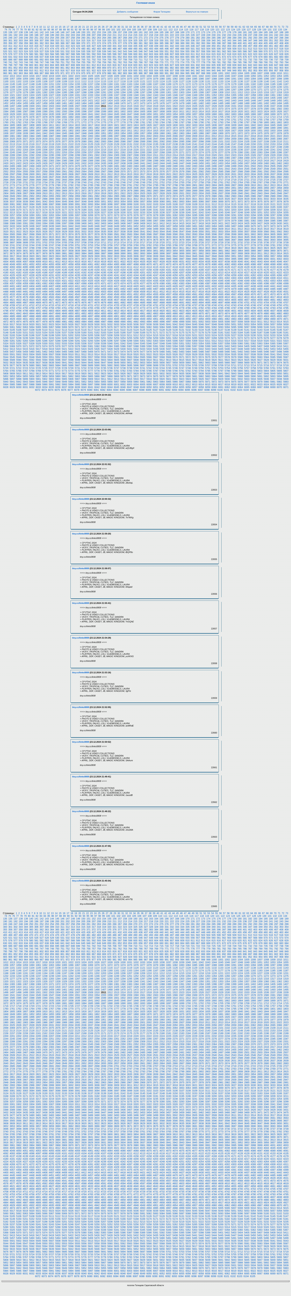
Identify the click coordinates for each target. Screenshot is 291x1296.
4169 (220, 269)
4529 (273, 291)
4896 (84, 316)
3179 (77, 209)
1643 (103, 114)
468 (21, 48)
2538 (201, 168)
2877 (116, 190)
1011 (285, 73)
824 (156, 65)
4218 (253, 272)
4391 (233, 283)
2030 (45, 138)
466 (10, 48)
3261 (38, 215)
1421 (90, 100)
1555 (103, 108)
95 (87, 29)
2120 (58, 144)
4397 (273, 283)
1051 (260, 76)
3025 (220, 199)
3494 (123, 229)
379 (130, 43)
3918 (18, 256)
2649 (64, 177)
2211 (77, 149)
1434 (175, 100)
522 (16, 51)
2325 (246, 155)
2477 (90, 166)
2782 (71, 185)
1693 (142, 117)
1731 (103, 119)
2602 (45, 174)
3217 (38, 212)
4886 (18, 316)
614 (208, 54)
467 (16, 48)
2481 (116, 166)
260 (83, 37)
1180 (240, 84)
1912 (136, 130)
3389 (12, 223)
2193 (246, 147)
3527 (51, 231)
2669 (194, 177)
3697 (12, 242)
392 (198, 43)
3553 (220, 231)
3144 (136, 207)
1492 (266, 103)
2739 (77, 182)
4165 (194, 269)
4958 (201, 319)
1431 (155, 100)
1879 (207, 128)
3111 (207, 204)
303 (21, 40)
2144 (214, 144)
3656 (32, 239)
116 (191, 29)
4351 (260, 280)
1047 (233, 76)
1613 (194, 111)
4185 (38, 272)
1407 (285, 98)
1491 (260, 103)
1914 (149, 130)
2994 (18, 199)
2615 (129, 174)
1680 (58, 117)
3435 (25, 226)
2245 (12, 152)
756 (88, 62)
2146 (227, 144)
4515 (181, 291)
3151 (181, 207)
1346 (175, 95)
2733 (38, 182)
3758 (123, 245)
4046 (279, 261)
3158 (227, 207)
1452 (5, 103)
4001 (273, 259)
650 (109, 57)
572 (276, 51)
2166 (71, 147)
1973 (246, 133)
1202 (97, 87)
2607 (77, 174)
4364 (58, 283)
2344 (84, 158)
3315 (103, 218)
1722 (45, 119)
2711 (181, 179)
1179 (233, 84)
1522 (175, 106)
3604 (266, 234)
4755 (25, 308)
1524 (188, 106)
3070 (227, 201)
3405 (116, 223)
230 (213, 35)
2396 (136, 160)
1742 (175, 119)
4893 (64, 316)
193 (21, 35)
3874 (18, 253)
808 (73, 65)
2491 (181, 166)
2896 (240, 190)
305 (31, 40)
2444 (162, 163)
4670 (45, 302)
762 (120, 62)
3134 (71, 207)
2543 (233, 168)
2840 (162, 188)
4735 (181, 305)
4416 (110, 286)
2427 (51, 163)
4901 (116, 316)
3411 (155, 223)
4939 (77, 319)
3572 (58, 234)
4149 (90, 269)
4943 (103, 319)
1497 (12, 106)
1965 (194, 133)
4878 (253, 313)
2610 (97, 174)
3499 (155, 229)
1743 (181, 119)
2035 (77, 138)
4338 (175, 280)
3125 (12, 207)
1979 (285, 133)
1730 (97, 119)
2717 (220, 179)
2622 (175, 174)
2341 (64, 158)
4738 (201, 305)
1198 (71, 87)
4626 (45, 300)
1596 (84, 111)
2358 (175, 158)
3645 (246, 237)
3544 (162, 231)
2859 (285, 188)
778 (203, 62)
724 (208, 59)
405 (266, 43)
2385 (64, 160)
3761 (142, 245)
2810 (253, 185)
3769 (194, 245)
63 (248, 27)
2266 (149, 152)
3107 (181, 204)
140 (31, 32)
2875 (103, 190)
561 (219, 51)
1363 (285, 95)
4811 (103, 310)
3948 (214, 256)
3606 (279, 234)
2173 (116, 147)
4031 (181, 261)
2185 (194, 147)
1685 (90, 117)
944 (208, 70)
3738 (279, 242)
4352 (266, 280)
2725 (273, 179)
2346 (97, 158)
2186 (201, 147)
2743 (103, 182)
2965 (116, 196)
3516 (266, 229)
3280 (162, 215)
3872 (5, 253)
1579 (260, 108)
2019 (260, 136)
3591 (181, 234)
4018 (97, 261)
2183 (181, 147)
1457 (38, 103)
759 (104, 62)
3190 (149, 209)
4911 (181, 316)
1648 (136, 114)
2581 (194, 171)
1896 (32, 130)
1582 (279, 108)
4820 (162, 310)
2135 (155, 144)
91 (72, 29)
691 (36, 59)
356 (10, 43)
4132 (266, 267)
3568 (32, 234)
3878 (45, 253)
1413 (38, 100)
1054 (279, 76)
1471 (129, 103)
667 (198, 57)
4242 (123, 275)
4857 (116, 313)
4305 (246, 278)
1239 (51, 89)
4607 (207, 297)
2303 (103, 155)
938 (177, 70)
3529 (64, 231)
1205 (116, 87)
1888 (266, 128)
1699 (181, 117)
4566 (227, 294)
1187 (285, 84)
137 (16, 32)
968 (47, 73)
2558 (45, 171)
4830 (227, 310)
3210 (279, 209)
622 (250, 54)
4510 (149, 291)
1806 (18, 125)
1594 (71, 111)
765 (135, 62)
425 (83, 46)
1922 (201, 130)
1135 (233, 81)
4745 (246, 305)
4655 (233, 300)
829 (182, 65)
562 (224, 51)
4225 (12, 275)
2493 (194, 166)
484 (104, 48)
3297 (273, 215)
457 (250, 46)
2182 (175, 147)
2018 (253, 136)
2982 (227, 196)
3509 (220, 229)
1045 (220, 76)
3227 (103, 212)
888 (203, 67)
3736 (266, 242)
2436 (110, 163)
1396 (214, 98)
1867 (129, 128)
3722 (175, 242)
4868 (188, 313)
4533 (12, 294)
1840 (240, 125)
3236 (162, 212)
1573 (220, 108)
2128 (110, 144)
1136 (240, 81)
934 (156, 70)
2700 (110, 179)
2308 (136, 155)
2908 (32, 193)
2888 (188, 190)
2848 (214, 188)
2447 (181, 163)
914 (52, 70)
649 (104, 57)
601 (140, 54)
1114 (97, 81)
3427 (260, 223)
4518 (201, 291)
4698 (227, 302)
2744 (110, 182)
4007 (25, 261)
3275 (129, 215)
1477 (168, 103)
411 (10, 46)
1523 (181, 106)
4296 (188, 278)
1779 (129, 122)
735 (266, 59)
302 (16, 40)
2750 (149, 182)
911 (36, 70)
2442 (149, 163)
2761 (220, 182)
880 (161, 67)
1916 (162, 130)
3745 (38, 245)
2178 (149, 147)
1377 (90, 98)
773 (177, 62)
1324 (32, 95)
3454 (149, 226)
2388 (84, 160)
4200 (136, 272)
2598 (18, 174)
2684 (5, 179)
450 (213, 46)
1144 (5, 84)
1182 (253, 84)
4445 (12, 289)
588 (73, 54)
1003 (233, 73)
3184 (110, 209)
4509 (142, 291)
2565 (90, 171)
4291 (155, 278)
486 (115, 48)
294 (261, 37)
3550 (201, 231)
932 (146, 70)
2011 (207, 136)
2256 (84, 152)
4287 (129, 278)
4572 (266, 294)
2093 (168, 141)
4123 (207, 267)
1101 (12, 81)
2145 (220, 144)
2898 (253, 190)
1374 (71, 98)
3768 (188, 245)
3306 (45, 218)
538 (99, 51)
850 (5, 67)
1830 (175, 125)
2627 (207, 174)
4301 (220, 278)
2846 (201, 188)
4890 (45, 316)
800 (31, 65)
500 (188, 48)
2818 (18, 188)
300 (5, 40)
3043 (51, 201)
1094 (253, 78)
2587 (233, 171)
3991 (207, 259)
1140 (266, 81)
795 (5, 65)
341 (219, 40)
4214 (227, 272)
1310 (227, 92)
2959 (77, 196)
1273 (273, 89)
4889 (38, 316)
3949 (220, 256)
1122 (149, 81)
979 (104, 73)
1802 (279, 122)
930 (135, 70)
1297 (142, 92)
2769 (273, 182)
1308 (214, 92)
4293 (168, 278)
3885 (90, 253)
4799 (25, 310)
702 (94, 59)
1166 (149, 84)
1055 (285, 76)
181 (245, 32)
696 (62, 59)
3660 (58, 239)
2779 (51, 185)
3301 (12, 218)
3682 (201, 239)
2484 (136, 166)
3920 (32, 256)
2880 (136, 190)
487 (120, 48)
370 (83, 43)
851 (10, 67)
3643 (233, 237)
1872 (162, 128)
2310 (149, 155)
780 (213, 62)
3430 (279, 223)
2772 (5, 185)
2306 (123, 155)
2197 (273, 147)
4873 (220, 313)
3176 (58, 209)
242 (276, 35)
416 (36, 46)
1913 (142, 130)
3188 (136, 209)
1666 (253, 114)
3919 (25, 256)
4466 (149, 289)
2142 (201, 144)
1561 (142, 108)
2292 (32, 155)
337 (198, 40)
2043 (129, 138)
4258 (227, 275)
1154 (71, 84)
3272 (110, 215)
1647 (129, 114)
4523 (233, 291)
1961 (168, 133)
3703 (51, 242)
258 (73, 37)
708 (125, 59)
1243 (77, 89)
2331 (285, 155)
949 (234, 70)
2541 (220, 168)
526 (36, 51)
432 (120, 46)
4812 (110, 310)
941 (193, 70)
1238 (45, 89)
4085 (246, 264)
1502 (45, 106)
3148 (162, 207)
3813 (194, 248)
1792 (214, 122)
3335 (233, 218)
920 (83, 70)
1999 (129, 136)
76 (13, 29)
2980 (214, 196)
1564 (162, 108)
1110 (71, 81)
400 (240, 43)
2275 (207, 152)
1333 (90, 95)
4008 (32, 261)
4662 (279, 300)
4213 (220, 272)
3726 (201, 242)
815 (109, 65)
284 (208, 37)
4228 (32, 275)
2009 (194, 136)
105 (134, 29)
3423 (233, 223)
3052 (110, 201)
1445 (246, 100)
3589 (168, 234)
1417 (64, 100)
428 (99, 46)
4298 (201, 278)
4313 (12, 280)
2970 (149, 196)
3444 (84, 226)
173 (203, 32)
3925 (64, 256)
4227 (25, 275)
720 (188, 59)
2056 (214, 138)
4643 (155, 300)
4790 (253, 308)
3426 (253, 223)
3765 (168, 245)
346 (245, 40)
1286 (71, 92)
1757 (273, 119)
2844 (188, 188)
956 (271, 70)
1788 (188, 122)
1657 (194, 114)
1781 (142, 122)
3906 (227, 253)
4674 (71, 302)
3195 (181, 209)
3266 (71, 215)
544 (130, 51)
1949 (90, 133)
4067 (129, 264)
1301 (168, 92)
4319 (51, 280)
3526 (45, 231)
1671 (285, 114)
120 (212, 29)
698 (73, 59)
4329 (116, 280)
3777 (246, 245)
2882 (149, 190)
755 (83, 62)
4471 (181, 289)
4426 (175, 286)
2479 (103, 166)
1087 (207, 78)
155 (109, 32)
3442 (71, 226)
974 (78, 73)
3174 (45, 209)
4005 (12, 261)
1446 (253, 100)
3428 (266, 223)
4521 (220, 291)
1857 (64, 128)
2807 (233, 185)
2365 (220, 158)
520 (5, 51)
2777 (38, 185)
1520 (162, 106)
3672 (136, 239)
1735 (129, 119)
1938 (18, 133)
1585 (12, 111)
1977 (273, 133)
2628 (214, 174)
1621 (246, 111)
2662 (149, 177)
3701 (38, 242)
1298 (149, 92)
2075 (51, 141)
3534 (97, 231)
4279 (77, 278)
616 (219, 54)
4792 (266, 308)
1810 (45, 125)
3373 (194, 220)
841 (245, 65)
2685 (12, 179)
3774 (227, 245)
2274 (201, 152)
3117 (246, 204)
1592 (58, 111)
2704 (136, 179)
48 (189, 27)
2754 (175, 182)
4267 (285, 275)
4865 (168, 313)
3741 (12, 245)
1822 (123, 125)
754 (78, 62)
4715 (51, 305)
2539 (207, 168)
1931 (260, 130)
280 (188, 37)
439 (156, 46)
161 (140, 32)
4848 (58, 313)
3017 (168, 199)
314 (78, 40)
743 (21, 62)
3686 (227, 239)
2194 (253, 147)
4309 (273, 278)
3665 (90, 239)
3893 (142, 253)
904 (286, 67)
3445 (90, 226)
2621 (168, 174)
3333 (220, 218)
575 (5, 54)
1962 (175, 133)
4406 (45, 286)
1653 (168, 114)
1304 (188, 92)
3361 (116, 220)
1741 (168, 119)
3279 (155, 215)
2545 (246, 168)
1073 (116, 78)
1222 (227, 87)
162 (146, 32)
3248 (240, 212)
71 (279, 27)
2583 (207, 171)
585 (57, 54)
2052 (188, 138)
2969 (142, 196)
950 (240, 70)
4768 (110, 308)
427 (94, 46)
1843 (260, 125)
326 (140, 40)
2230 (201, 149)
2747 (129, 182)
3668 (110, 239)
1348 (188, 95)
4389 (220, 283)
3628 (136, 237)
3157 (220, 207)
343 (229, 40)
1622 (253, 111)
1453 (12, 103)
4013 (64, 261)
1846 (279, 125)
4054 (45, 264)
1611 (181, 111)
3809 (168, 248)
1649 (142, 114)
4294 (175, 278)
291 (245, 37)
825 (161, 65)
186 (271, 32)
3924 (58, 256)
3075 (260, 201)
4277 (64, 278)
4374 (123, 283)
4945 (116, 319)
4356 (5, 283)
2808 (240, 185)
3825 (273, 248)
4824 (188, 310)
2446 (175, 163)
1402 (253, 98)
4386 (201, 283)
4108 (110, 267)
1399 (233, 98)
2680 (266, 177)
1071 (103, 78)
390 (188, 43)
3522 (18, 231)
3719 (155, 242)
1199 (77, 87)
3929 (90, 256)
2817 (12, 188)
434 (130, 46)
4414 (97, 286)
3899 (181, 253)
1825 (142, 125)
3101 (142, 204)
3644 (240, 237)
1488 (240, 103)
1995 (103, 136)
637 (42, 57)
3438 (45, 226)
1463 (77, 103)
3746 (45, 245)
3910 (253, 253)
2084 (110, 141)
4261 (246, 275)
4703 (260, 302)
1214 (175, 87)
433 (125, 46)
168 (177, 32)
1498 (18, 106)
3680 (188, 239)
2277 (220, 152)
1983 (25, 136)
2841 (168, 188)
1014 (18, 76)
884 (182, 67)
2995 (25, 199)
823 (151, 65)
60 (236, 27)
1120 (136, 81)
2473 (64, 166)
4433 (220, 286)
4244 (136, 275)
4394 (253, 283)
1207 (129, 87)
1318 (279, 92)
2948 (5, 196)
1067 (77, 78)
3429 (273, 223)
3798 (97, 248)
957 (276, 70)
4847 (51, 313)
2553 (12, 171)
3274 (123, 215)
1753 (246, 119)
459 (261, 46)
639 (52, 57)
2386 (71, 160)
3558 (253, 231)
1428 (136, 100)
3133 (64, 207)
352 (276, 40)
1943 (51, 133)
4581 (38, 297)
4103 (77, 267)
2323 (233, 155)
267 (120, 37)
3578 (97, 234)
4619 (285, 297)
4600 (162, 297)
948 (229, 70)
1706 (227, 117)
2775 (25, 185)
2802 (201, 185)
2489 (168, 166)
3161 (246, 207)
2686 (18, 179)
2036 (84, 138)
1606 (149, 111)
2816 (5, 188)
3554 (227, 231)
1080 (162, 78)
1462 (71, 103)
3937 (142, 256)
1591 (51, 111)
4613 (246, 297)
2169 (90, 147)
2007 (181, 136)
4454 (71, 289)
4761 (64, 308)
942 (198, 70)
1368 (32, 98)
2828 (84, 188)
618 (229, 54)
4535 (25, 294)
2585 (220, 171)
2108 (266, 141)
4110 (123, 267)
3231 (129, 212)
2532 (162, 168)
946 (219, 70)
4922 (253, 316)
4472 (188, 289)
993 (177, 73)
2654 (97, 177)
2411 (233, 160)
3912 (266, 253)
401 (245, 43)
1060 (32, 78)
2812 (266, 185)
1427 (129, 100)
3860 (214, 250)
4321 (64, 280)
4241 (116, 275)
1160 (110, 84)
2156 (5, 147)
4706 (279, 302)
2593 (273, 171)
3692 (266, 239)
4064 (110, 264)
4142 (45, 269)
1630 (18, 114)
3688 (240, 239)
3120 (266, 204)
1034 (149, 76)
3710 (97, 242)
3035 (285, 199)
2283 (260, 152)
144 (52, 32)
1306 (201, 92)
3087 (51, 204)
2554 (18, 171)
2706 (149, 179)
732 (250, 59)
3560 (266, 231)
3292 (240, 215)
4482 (253, 289)
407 (276, 43)
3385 (273, 220)
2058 (227, 138)
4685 (142, 302)
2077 (64, 141)
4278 (71, 278)
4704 (266, 302)
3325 (168, 218)
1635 (51, 114)
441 (167, 46)
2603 (51, 174)
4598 (149, 297)
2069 (12, 141)
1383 (129, 98)
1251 (129, 89)
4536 (32, 294)
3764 (162, 245)
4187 (51, 272)
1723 (51, 119)
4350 (253, 280)
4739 (207, 305)
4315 (25, 280)
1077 (142, 78)
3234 (149, 212)
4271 (25, 278)
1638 (71, 114)
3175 (51, 209)
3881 (64, 253)
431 (115, 46)
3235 (155, 212)
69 (271, 27)
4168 (214, 269)
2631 (233, 174)
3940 (162, 256)
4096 (32, 267)
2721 (246, 179)
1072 (110, 78)
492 (146, 48)
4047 (285, 261)
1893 (12, 130)
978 (99, 73)
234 (234, 35)
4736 (188, 305)
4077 (194, 264)
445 (188, 46)
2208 (58, 149)
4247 (155, 275)
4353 (273, 280)
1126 (175, 81)
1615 (207, 111)
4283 (103, 278)
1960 (162, 133)
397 (224, 43)
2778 (45, 185)
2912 (58, 193)
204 (78, 35)
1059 (25, 78)
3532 (84, 231)
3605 (273, 234)
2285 (273, 152)
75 (9, 29)
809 (78, 65)
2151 (260, 144)
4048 (5, 264)
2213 (90, 149)
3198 (201, 209)
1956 (136, 133)
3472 (266, 226)
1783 (155, 122)
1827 (155, 125)
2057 (220, 138)
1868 (136, 128)
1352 (214, 95)
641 (62, 57)
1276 (5, 92)
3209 (273, 209)
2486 (149, 166)
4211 (207, 272)
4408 (58, 286)
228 (203, 35)
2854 (253, 188)
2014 (227, 136)
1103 (25, 81)
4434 (227, 286)
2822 (45, 188)
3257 (12, 215)
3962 (18, 259)
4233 (64, 275)
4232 (58, 275)
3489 (90, 229)
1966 (201, 133)
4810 (97, 310)
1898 (45, 130)
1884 (240, 128)
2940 (240, 193)
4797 (12, 310)
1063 (51, 78)
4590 (97, 297)
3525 (38, 231)
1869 (142, 128)
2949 (12, 196)
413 (21, 46)
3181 (90, 209)
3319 (129, 218)
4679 (103, 302)
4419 (129, 286)
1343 (155, 95)
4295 (181, 278)
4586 (71, 297)
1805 (12, 125)
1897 (38, 130)
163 (151, 32)
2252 (58, 152)
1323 (25, 95)
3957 (273, 256)
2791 (129, 185)
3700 (32, 242)
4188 (58, 272)
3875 (25, 253)
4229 (38, 275)
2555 (25, 171)
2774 (18, 185)
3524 (32, 231)
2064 (266, 138)
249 (26, 37)
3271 (103, 215)
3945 (194, 256)
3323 (155, 218)
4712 (32, 305)
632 (16, 57)
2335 (25, 158)
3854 (175, 250)
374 (104, 43)
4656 (240, 300)
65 (255, 27)
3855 (181, 250)
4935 (51, 319)
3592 (188, 234)
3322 (149, 218)
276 (167, 37)
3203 (233, 209)
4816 (136, 310)
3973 (90, 259)
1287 (77, 92)
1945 (64, 133)
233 (229, 35)
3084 (32, 204)
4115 (155, 267)
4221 (273, 272)
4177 (273, 269)
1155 (77, 84)
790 (266, 62)
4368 (84, 283)
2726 (279, 179)
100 (108, 29)
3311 (77, 218)
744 (26, 62)
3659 (51, 239)
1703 (207, 117)
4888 (32, 316)
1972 (240, 133)
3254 (279, 212)
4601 (168, 297)
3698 (18, 242)
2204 (32, 149)
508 (229, 48)
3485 (64, 229)
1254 (149, 89)
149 (78, 32)
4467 (155, 289)
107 (145, 29)
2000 (136, 136)
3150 (175, 207)
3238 (175, 212)
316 (88, 40)
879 (156, 67)
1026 (97, 76)
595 (109, 54)
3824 (266, 248)
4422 (149, 286)
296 (271, 37)
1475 (155, 103)
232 (224, 35)
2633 (246, 174)
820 (135, 65)
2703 (129, 179)
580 (31, 54)
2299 (77, 155)
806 (62, 65)
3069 (220, 201)
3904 (214, 253)
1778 (123, 122)
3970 (71, 259)
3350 (45, 220)
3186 (123, 209)
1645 (116, 114)
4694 (201, 302)
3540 (136, 231)
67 (263, 27)
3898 (175, 253)
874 (130, 67)
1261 (194, 89)
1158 (97, 84)
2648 (58, 177)
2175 (129, 147)
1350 (201, 95)
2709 (168, 179)
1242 (71, 89)
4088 (266, 264)
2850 (227, 188)
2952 (32, 196)
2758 (201, 182)
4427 (181, 286)
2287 (285, 152)
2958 (71, 196)
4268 (5, 278)
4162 (175, 269)
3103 (155, 204)
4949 (142, 319)
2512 (32, 168)
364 (52, 43)
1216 (188, 87)
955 (266, 70)
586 (62, 54)
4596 (136, 297)
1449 (273, 100)
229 (208, 35)
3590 (175, 234)
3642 (227, 237)
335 (188, 40)
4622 (18, 300)
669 (208, 57)
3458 (175, 226)
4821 (168, 310)
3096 (110, 204)
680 (266, 57)
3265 (64, 215)
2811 (260, 185)
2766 (253, 182)
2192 (240, 147)
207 (94, 35)
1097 (273, 78)
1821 (116, 125)
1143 (285, 81)
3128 (32, 207)
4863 (155, 313)
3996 (240, 259)
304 (26, 40)
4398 (279, 283)
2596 (5, 174)
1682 (71, 117)
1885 (246, 128)
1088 (214, 78)
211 (115, 35)
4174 (253, 269)
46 (181, 27)
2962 (97, 196)
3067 (207, 201)
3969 (64, 259)
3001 (64, 199)
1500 (32, 106)
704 (104, 59)
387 (172, 43)
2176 (136, 147)
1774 (97, 122)
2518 (71, 168)
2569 (116, 171)
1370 (45, 98)
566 (245, 51)
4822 (175, 310)
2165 (64, 147)
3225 (90, 212)
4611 (233, 297)
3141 (116, 207)
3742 (18, 245)
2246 (18, 152)
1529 (220, 106)
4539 (51, 294)
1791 (207, 122)
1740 (162, 119)
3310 (71, 218)
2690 (45, 179)
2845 (194, 188)
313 (73, 40)
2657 (116, 177)
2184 (188, 147)
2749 (142, 182)
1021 (64, 76)
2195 (260, 147)
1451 (285, 100)
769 (156, 62)
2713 (194, 179)
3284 (188, 215)
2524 (110, 168)
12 (48, 27)
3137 (90, 207)
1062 (45, 78)
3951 (233, 256)
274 (156, 37)
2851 (233, 188)
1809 (38, 125)
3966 (45, 259)
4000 (266, 259)
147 (68, 32)
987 (146, 73)
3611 (25, 237)
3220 (58, 212)
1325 (38, 95)
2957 (64, 196)
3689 (246, 239)
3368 (162, 220)
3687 (233, 239)
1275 (285, 89)
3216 (32, 212)
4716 (58, 305)
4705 (273, 302)
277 (172, 37)
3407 (129, 223)
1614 (201, 111)
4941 (90, 319)
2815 (285, 185)
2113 (12, 144)
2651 (77, 177)
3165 (273, 207)
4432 (214, 286)
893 (229, 67)
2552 (5, 171)
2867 (51, 190)
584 (52, 54)
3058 (149, 201)
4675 (77, 302)
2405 (194, 160)
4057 (64, 264)
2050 (175, 138)
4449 (38, 289)
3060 (162, 201)
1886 (253, 128)
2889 (194, 190)
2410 (227, 160)
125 (238, 29)
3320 (136, 218)
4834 (253, 310)
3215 (25, 212)
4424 (162, 286)
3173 (38, 209)
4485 (273, 289)
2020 (266, 136)
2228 (188, 149)
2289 (12, 155)
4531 (285, 291)
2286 (279, 152)
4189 (64, 272)
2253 (64, 152)
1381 (116, 98)
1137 (246, 81)
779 (208, 62)
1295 (129, 92)
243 (281, 35)
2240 (266, 149)
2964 (110, 196)
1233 (12, 89)
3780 (266, 245)
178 (229, 32)
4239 (103, 275)
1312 (240, 92)
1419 (77, 100)
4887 (25, 316)
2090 (149, 141)
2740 (84, 182)
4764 (84, 308)
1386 (149, 98)
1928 (240, 130)
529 (52, 51)
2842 (175, 188)
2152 (266, 144)
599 (130, 54)
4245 (142, 275)
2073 (38, 141)
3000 (58, 199)
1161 (116, 84)
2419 (285, 160)
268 (125, 37)
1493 (273, 103)
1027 (103, 76)
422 (68, 46)
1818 (97, 125)
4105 (90, 267)
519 (286, 48)
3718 (149, 242)
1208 (136, 87)
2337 (38, 158)
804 (52, 65)
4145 (64, 269)
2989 (273, 196)
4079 (207, 264)
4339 (181, 280)
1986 (45, 136)
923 (99, 70)
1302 (175, 92)
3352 (58, 220)
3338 (253, 218)
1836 (214, 125)
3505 (194, 229)
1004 (240, 73)
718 (177, 59)
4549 (116, 294)
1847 (285, 125)
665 (188, 57)
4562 (201, 294)
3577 (90, 234)
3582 (123, 234)
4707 (285, 302)
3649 (273, 237)
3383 (260, 220)
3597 (220, 234)
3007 (103, 199)
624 (261, 54)
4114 (149, 267)
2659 (129, 177)
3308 (58, 218)
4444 (5, 289)
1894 (18, 130)
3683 (207, 239)
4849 (64, 313)
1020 (58, 76)
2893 (220, 190)
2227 (181, 149)
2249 (38, 152)
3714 (123, 242)
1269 (246, 89)
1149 (38, 84)
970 (57, 73)
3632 (162, 237)
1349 (194, 95)
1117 (116, 81)
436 (140, 46)
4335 (155, 280)
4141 (38, 269)
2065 (273, 138)
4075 (181, 264)
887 (198, 67)
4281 (90, 278)
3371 (181, 220)
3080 (5, 204)
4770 (123, 308)
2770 (279, 182)
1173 (194, 84)
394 (208, 43)
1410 (18, 100)
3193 (168, 209)
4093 (12, 267)
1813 (64, 125)
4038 (227, 261)
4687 (155, 302)
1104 (32, 81)
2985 (246, 196)
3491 (103, 229)
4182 (18, 272)
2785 (90, 185)
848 (281, 65)
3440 (58, 226)
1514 (123, 106)
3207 (260, 209)
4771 (129, 308)
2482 (123, 166)
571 (271, 51)
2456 (240, 163)
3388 (5, 223)
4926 (279, 316)
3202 (227, 209)
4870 (201, 313)
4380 (162, 283)
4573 (273, 294)
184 (261, 32)
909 (26, 70)
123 (228, 29)
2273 (194, 152)
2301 (90, 155)
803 (47, 65)
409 (286, 43)
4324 (84, 280)
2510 (18, 168)
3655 (25, 239)
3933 (116, 256)
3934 (123, 256)
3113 (220, 204)
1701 (194, 117)
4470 (175, 289)
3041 (38, 201)
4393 (246, 283)
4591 (103, 297)
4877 (246, 313)
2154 (279, 144)
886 (193, 67)
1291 (103, 92)
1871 (155, 128)
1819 (103, 125)
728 (229, 59)
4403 (25, 286)
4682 (123, 302)
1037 (168, 76)
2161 (38, 147)
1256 (162, 89)
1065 (64, 78)
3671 (129, 239)
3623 (103, 237)
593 (99, 54)
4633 (90, 300)
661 (167, 57)
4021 (116, 261)
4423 (155, 286)
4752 (5, 308)
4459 (103, 289)
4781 (194, 308)
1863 (103, 128)
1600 (110, 111)
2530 (149, 168)
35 (138, 27)
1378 (97, 98)
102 (118, 29)
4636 (110, 300)
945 (213, 70)
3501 (168, 229)
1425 (116, 100)
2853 (246, 188)
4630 (71, 300)
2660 (136, 177)
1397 (220, 98)
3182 (97, 209)
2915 (77, 193)
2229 (194, 149)
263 (99, 37)
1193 (38, 87)
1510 (97, 106)
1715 (285, 117)
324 (130, 40)
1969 (220, 133)
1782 (149, 122)
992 (172, 73)
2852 (240, 188)
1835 (207, 125)
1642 (97, 114)
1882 (227, 128)
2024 (5, 138)
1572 (214, 108)
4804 (58, 310)
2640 (5, 177)
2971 (155, 196)
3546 (175, 231)
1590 (45, 111)
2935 (207, 193)
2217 (116, 149)
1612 (188, 111)
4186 (45, 272)
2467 (25, 166)
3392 (32, 223)
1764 (32, 122)
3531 (77, 231)
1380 (110, 98)
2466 (18, 166)
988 (151, 73)
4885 (12, 316)
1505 (64, 106)
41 (161, 27)
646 (88, 57)
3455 (155, 226)
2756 (188, 182)
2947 (285, 193)
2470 (45, 166)
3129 (38, 207)
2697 (90, 179)
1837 (220, 125)
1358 (253, 95)
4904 (136, 316)
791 (271, 62)
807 (68, 65)
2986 (253, 196)
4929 (12, 319)
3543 (155, 231)
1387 (155, 98)
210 (109, 35)
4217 (246, 272)
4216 (240, 272)
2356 (162, 158)
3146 (149, 207)
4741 (220, 305)
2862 (18, 190)
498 (177, 48)
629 (286, 54)
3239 (181, 212)
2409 (220, 160)
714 (156, 59)
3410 (149, 223)
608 (177, 54)
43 (169, 27)
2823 (51, 188)
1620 (240, 111)
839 (234, 65)
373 (99, 43)
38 (150, 27)
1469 (116, 103)
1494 (279, 103)
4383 (181, 283)
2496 (214, 166)
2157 (12, 147)
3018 (175, 199)
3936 (136, 256)
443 (177, 46)
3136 (84, 207)
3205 (246, 209)
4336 (162, 280)
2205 (38, 149)
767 (146, 62)
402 (250, 43)
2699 (103, 179)
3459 (181, 226)
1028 (110, 76)
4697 (220, 302)
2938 (227, 193)
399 (234, 43)
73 (287, 27)
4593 (116, 297)
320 (109, 40)
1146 (18, 84)
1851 (25, 128)
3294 (253, 215)
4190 (71, 272)
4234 (71, 275)
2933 (194, 193)
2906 (18, 193)
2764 (240, 182)
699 (78, 59)
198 (47, 35)
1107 (51, 81)
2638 (279, 174)
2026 (18, 138)
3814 (201, 248)
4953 (168, 319)
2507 (285, 166)
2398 (149, 160)
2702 (123, 179)
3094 (97, 204)
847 (276, 65)
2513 (38, 168)
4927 (285, 316)
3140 (110, 207)
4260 (240, 275)
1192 (32, 87)
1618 (227, 111)
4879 (260, 313)
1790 (201, 122)
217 (146, 35)
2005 (168, 136)
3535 (103, 231)
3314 (97, 218)
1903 (77, 130)
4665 (12, 302)
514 (261, 48)
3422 (227, 223)
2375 (285, 158)
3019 (181, 199)
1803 (285, 122)
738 (281, 59)
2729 (12, 182)
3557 (246, 231)
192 (16, 35)
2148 (240, 144)
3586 (149, 234)
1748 (214, 119)
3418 (201, 223)
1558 (123, 108)
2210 (71, 149)
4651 (207, 300)
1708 (240, 117)
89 (64, 29)
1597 (90, 111)
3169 (12, 209)
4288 (136, 278)
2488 (162, 166)
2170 (97, 147)
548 (151, 51)
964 (26, 73)
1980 (5, 136)
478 (73, 48)
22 (87, 27)
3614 (45, 237)
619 (234, 54)
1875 (181, 128)
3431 (285, 223)
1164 (136, 84)
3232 (136, 212)
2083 (103, 141)
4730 (149, 305)
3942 (175, 256)
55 (216, 27)
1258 (175, 89)
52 (204, 27)
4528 (266, 291)
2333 (12, 158)
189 (286, 32)
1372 (58, 98)
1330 (71, 95)
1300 (162, 92)
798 (21, 65)
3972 (84, 259)
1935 (285, 130)
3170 (18, 209)
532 (68, 51)
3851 (155, 250)
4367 (77, 283)
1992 (84, 136)
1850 (18, 128)
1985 (38, 136)
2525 (116, 168)
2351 (129, 158)
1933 (273, 130)
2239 (260, 149)
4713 (38, 305)
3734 (253, 242)
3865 (246, 250)
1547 (51, 108)
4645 (168, 300)
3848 (136, 250)
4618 (279, 297)
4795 (285, 308)
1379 (103, 98)
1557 (116, 108)
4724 (110, 305)
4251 (181, 275)
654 (130, 57)
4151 (103, 269)
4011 (51, 261)
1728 (84, 119)
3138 (97, 207)
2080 (84, 141)
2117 (38, 144)
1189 (12, 87)
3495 (129, 229)
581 (36, 54)
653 (125, 57)
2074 (45, 141)
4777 (168, 308)
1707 (233, 117)
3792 (58, 248)
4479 (233, 289)
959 (286, 70)
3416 (188, 223)
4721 (90, 305)
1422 (97, 100)
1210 (149, 87)
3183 (103, 209)
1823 (129, 125)
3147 (155, 207)
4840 (5, 313)
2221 (142, 149)
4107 (103, 267)
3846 (123, 250)
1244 (84, 89)
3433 (12, 226)
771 (167, 62)
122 (223, 29)
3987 (181, 259)
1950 (97, 133)
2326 (253, 155)
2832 (110, 188)
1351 (207, 95)
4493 (38, 291)
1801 (273, 122)
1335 (103, 95)
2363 (207, 158)
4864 (162, 313)
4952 (162, 319)
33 (130, 27)
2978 (201, 196)
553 (177, 51)
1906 (97, 130)
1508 (84, 106)
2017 (246, 136)
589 (78, 54)
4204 (162, 272)
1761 (12, 122)
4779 (181, 308)
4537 (38, 294)
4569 (246, 294)
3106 (175, 204)
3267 (77, 215)
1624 (266, 111)
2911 (51, 193)
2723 (260, 179)
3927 (77, 256)
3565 (12, 234)
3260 (32, 215)
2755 (181, 182)
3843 (103, 250)
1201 (90, 87)
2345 (90, 158)
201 (62, 35)
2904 (5, 193)
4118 (175, 267)
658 (151, 57)
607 (172, 54)
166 (167, 32)
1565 (168, 108)
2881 (142, 190)
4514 (175, 291)
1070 (97, 78)
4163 (181, 269)
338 (203, 40)
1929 (246, 130)
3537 (116, 231)
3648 (266, 237)
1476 (162, 103)
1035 (155, 76)
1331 (77, 95)
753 (73, 62)
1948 (84, 133)
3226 (97, 212)
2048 (162, 138)
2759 (207, 182)
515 (266, 48)
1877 (194, 128)
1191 (25, 87)
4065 (116, 264)
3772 (214, 245)
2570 (123, 171)
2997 (38, 199)
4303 (233, 278)
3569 (38, 234)
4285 (116, 278)
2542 (227, 168)
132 (275, 29)
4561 (194, 294)
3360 (110, 220)
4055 (51, 264)
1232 (5, 89)
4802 (45, 310)
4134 (279, 267)
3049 (90, 201)
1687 (103, 117)
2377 (12, 160)
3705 (64, 242)
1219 (207, 87)
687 (16, 59)
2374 (279, 158)
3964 (32, 259)
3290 (227, 215)
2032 (58, 138)
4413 (90, 286)
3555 (233, 231)
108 (150, 29)
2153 (273, 144)
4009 (38, 261)
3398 (71, 223)
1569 (194, 108)
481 (88, 48)
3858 (201, 250)
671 (219, 57)
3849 (142, 250)
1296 (136, 92)
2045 (142, 138)
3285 (194, 215)
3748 (58, 245)
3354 (71, 220)
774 (182, 62)
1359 (260, 95)
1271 (260, 89)
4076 (188, 264)
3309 (64, 218)
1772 (84, 122)
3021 (194, 199)
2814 (279, 185)
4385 (194, 283)
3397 (64, 223)
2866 (45, 190)
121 (217, 29)
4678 (97, 302)
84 (45, 29)
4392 (240, 283)
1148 (32, 84)
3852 (162, 250)
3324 (162, 218)
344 (234, 40)
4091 (285, 264)
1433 (168, 100)
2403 (181, 160)
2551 (285, 168)
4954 (175, 319)
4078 (201, 264)
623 (255, 54)
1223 (233, 87)
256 (62, 37)
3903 (207, 253)
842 (250, 65)
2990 (279, 196)
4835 (260, 310)
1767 (51, 122)
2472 (58, 166)
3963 (25, 259)
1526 (201, 106)
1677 (38, 117)
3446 (97, 226)
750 (57, 62)
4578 (18, 297)
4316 (32, 280)
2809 (246, 185)
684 (286, 57)
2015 (233, 136)
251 (36, 37)
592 (94, 54)
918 (73, 70)
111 (165, 29)
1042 (201, 76)
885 (188, 67)
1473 (142, 103)
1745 (194, 119)
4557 (168, 294)
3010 (123, 199)
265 (109, 37)
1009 (273, 73)
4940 (84, 319)
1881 (220, 128)
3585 (142, 234)
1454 (18, 103)
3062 (175, 201)
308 (47, 40)
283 (203, 37)
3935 (129, 256)
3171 (25, 209)
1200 (84, 87)
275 (161, 37)
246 (10, 37)
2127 (103, 144)
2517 (64, 168)
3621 (90, 237)
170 (188, 32)
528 (47, 51)
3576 (84, 234)
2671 (207, 177)
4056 (58, 264)
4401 (12, 286)
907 (16, 70)
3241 (194, 212)
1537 (273, 106)
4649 (194, 300)
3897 (168, 253)
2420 (5, 163)
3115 (233, 204)
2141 (194, 144)
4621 (12, 300)
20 (79, 27)
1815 (77, 125)
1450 (279, 100)
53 (208, 27)
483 (99, 48)
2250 (45, 152)
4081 (220, 264)
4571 (260, 294)
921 (88, 70)
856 (36, 67)
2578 (175, 171)
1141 (273, 81)
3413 (168, 223)
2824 (58, 188)
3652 (5, 239)
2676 (240, 177)
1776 (110, 122)
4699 (233, 302)
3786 (18, 248)
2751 (155, 182)
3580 (110, 234)
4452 (58, 289)
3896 (162, 253)
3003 (77, 199)
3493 (116, 229)
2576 (162, 171)
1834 (201, 125)
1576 (240, 108)
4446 (18, 289)
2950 (18, 196)
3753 (90, 245)
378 (125, 43)
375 (109, 43)
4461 (116, 289)
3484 (58, 229)
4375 (129, 283)
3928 (84, 256)
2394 (123, 160)
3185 (116, 209)
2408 (214, 160)
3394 (45, 223)
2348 (110, 158)
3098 (123, 204)
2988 (266, 196)
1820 (110, 125)
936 (167, 70)
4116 (162, 267)
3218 (45, 212)
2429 (64, 163)
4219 (260, 272)
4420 (136, 286)
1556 (110, 108)
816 (115, 65)
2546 (253, 168)
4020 (110, 261)
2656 (110, 177)
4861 (142, 313)
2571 (129, 171)
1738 (149, 119)
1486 (227, 103)
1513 (116, 106)
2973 (168, 196)
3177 (64, 209)
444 (182, 46)
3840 (84, 250)
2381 (38, 160)
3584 (136, 234)
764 (130, 62)
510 (240, 48)
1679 (51, 117)
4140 (32, 269)
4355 (285, 280)
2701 (116, 179)
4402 (18, 286)
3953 (246, 256)
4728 (136, 305)
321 (115, 40)
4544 (84, 294)
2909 (38, 193)
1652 (162, 114)
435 (135, 46)
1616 (214, 111)
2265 (142, 152)
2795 (155, 185)
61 (240, 27)
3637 (194, 237)
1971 (233, 133)
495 (161, 48)
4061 (90, 264)
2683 (285, 177)
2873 (90, 190)
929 (130, 70)
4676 (84, 302)
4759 (51, 308)
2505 (273, 166)
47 (185, 27)
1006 (253, 73)
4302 (227, 278)
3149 (168, 207)
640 (57, 57)
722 (198, 59)
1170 (175, 84)
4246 (149, 275)
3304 (32, 218)
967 (42, 73)
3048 (84, 201)
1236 (32, 89)
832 (198, 65)
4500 (84, 291)
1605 (142, 111)
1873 (168, 128)
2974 (175, 196)
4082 (227, 264)
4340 (188, 280)
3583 (129, 234)
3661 (64, 239)
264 (104, 37)
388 (177, 43)
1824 (136, 125)
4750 (279, 305)
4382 (175, 283)
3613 (38, 237)
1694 (149, 117)
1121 (142, 81)
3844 (110, 250)
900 (266, 67)
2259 (103, 152)
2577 (168, 171)
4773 (142, 308)
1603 (129, 111)
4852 (84, 313)
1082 (175, 78)
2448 (188, 163)
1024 (84, 76)
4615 (260, 297)
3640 (214, 237)
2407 (207, 160)
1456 (32, 103)
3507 (207, 229)
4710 (18, 305)
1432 (162, 100)
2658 (123, 177)
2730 (18, 182)
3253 (273, 212)
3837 (64, 250)
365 (57, 43)
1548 (58, 108)
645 (83, 57)
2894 (227, 190)
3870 (279, 250)
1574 (227, 108)
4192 (84, 272)
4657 (246, 300)
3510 (227, 229)
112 (171, 29)
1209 (142, 87)
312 (68, 40)
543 (125, 51)
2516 (58, 168)
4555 (155, 294)
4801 (38, 310)
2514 (45, 168)
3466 (227, 226)
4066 (123, 264)
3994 (227, 259)
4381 (168, 283)
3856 (188, 250)
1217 (194, 87)
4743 (233, 305)
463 (281, 46)
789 (261, 62)
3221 (64, 212)
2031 (51, 138)
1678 (45, 117)
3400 (84, 223)
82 (37, 29)
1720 (32, 119)
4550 (123, 294)
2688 (32, 179)
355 (5, 43)
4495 (51, 291)
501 (193, 48)
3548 (188, 231)
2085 (116, 141)
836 (219, 65)
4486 (279, 289)
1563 (155, 108)
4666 (18, 302)
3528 (58, 231)
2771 (285, 182)
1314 (253, 92)
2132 (136, 144)
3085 (38, 204)
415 (31, 46)
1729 (90, 119)
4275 (51, 278)
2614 (123, 174)
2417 (273, 160)
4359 (25, 283)
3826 (279, 248)
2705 (142, 179)
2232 (214, 149)
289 (234, 37)
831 (193, 65)
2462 (279, 163)
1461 (64, 103)
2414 (253, 160)
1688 (110, 117)
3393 (38, 223)
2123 (77, 144)
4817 (142, 310)
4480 (240, 289)
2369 (246, 158)
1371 (51, 98)
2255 (77, 152)
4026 (149, 261)
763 (125, 62)
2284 (266, 152)
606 (167, 54)
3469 (246, 226)
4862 (149, 313)
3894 (149, 253)
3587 (155, 234)
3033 (273, 199)
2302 (97, 155)
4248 (162, 275)
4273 (38, 278)
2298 (71, 155)
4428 (188, 286)
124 (233, 29)
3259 (25, 215)
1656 (188, 114)
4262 (253, 275)
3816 (214, 248)
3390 (18, 223)
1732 (110, 119)
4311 (285, 278)
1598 (97, 111)
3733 (246, 242)
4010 (45, 261)
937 (172, 70)
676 (245, 57)
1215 (181, 87)
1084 (188, 78)
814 (104, 65)
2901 (273, 190)
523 (21, 51)
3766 (175, 245)
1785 (168, 122)
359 (26, 43)
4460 (110, 289)
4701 (246, 302)
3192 (162, 209)
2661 (142, 177)
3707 (77, 242)
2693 (64, 179)
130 (264, 29)
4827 (207, 310)
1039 (181, 76)
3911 (260, 253)
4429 (194, 286)
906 (10, 70)
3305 (38, 218)
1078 (149, 78)
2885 (168, 190)
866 (88, 67)
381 (140, 43)
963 (21, 73)
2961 (90, 196)
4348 (240, 280)
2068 (5, 141)
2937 (220, 193)
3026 (227, 199)
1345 (168, 95)
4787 (233, 308)
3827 (285, 248)
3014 (149, 199)
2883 (155, 190)
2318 (201, 155)
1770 (71, 122)
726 (219, 59)
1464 (84, 103)
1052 (266, 76)
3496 (136, 229)
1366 (18, 98)
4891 (51, 316)
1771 (77, 122)
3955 (260, 256)
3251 (260, 212)
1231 (285, 87)
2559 (51, 171)
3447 (103, 226)
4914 (201, 316)
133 (280, 29)
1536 (266, 106)
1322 (18, 95)
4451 (51, 289)
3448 (110, 226)
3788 (32, 248)
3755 (103, 245)
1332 (84, 95)
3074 (253, 201)
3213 (12, 212)
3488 (84, 229)
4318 (45, 280)
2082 (97, 141)
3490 (97, 229)
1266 (227, 89)
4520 (214, 291)
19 (75, 27)
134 (285, 29)
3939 (155, 256)
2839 (155, 188)
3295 (260, 215)
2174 (123, 147)
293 (255, 37)
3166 (279, 207)
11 (44, 27)
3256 (5, 215)
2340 (58, 158)
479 (78, 48)
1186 (279, 84)
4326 (97, 280)
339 (208, 40)
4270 (18, 278)
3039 (25, 201)
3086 (45, 204)
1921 (194, 130)
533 (73, 51)
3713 (116, 242)
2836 (136, 188)
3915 (285, 253)
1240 (58, 89)
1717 (12, 119)
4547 (103, 294)
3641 (220, 237)
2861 (12, 190)
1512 (110, 106)
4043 (260, 261)
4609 (220, 297)
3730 (227, 242)
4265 (273, 275)
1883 (233, 128)
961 (10, 73)
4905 (142, 316)
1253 (142, 89)
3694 (279, 239)
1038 (175, 76)
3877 (38, 253)
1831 (181, 125)
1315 (260, 92)
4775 (155, 308)
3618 (71, 237)
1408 (5, 100)
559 (208, 51)
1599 (103, 111)
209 (104, 35)
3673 (142, 239)
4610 (227, 297)
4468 (162, 289)
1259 (181, 89)
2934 (201, 193)
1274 (279, 89)
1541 (12, 108)
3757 (116, 245)
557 (198, 51)
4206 (175, 272)
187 (276, 32)
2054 (201, 138)
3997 (246, 259)
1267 (233, 89)
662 (172, 57)
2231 (207, 149)
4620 (5, 300)
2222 (149, 149)
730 (240, 59)
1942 (45, 133)
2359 (181, 158)
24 (95, 27)
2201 (12, 149)
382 (146, 43)
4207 (181, 272)
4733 (168, 305)
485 (109, 48)
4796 (5, 310)
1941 (38, 133)
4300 (214, 278)
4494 (45, 291)
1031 (129, 76)
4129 (246, 267)
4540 (58, 294)
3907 (233, 253)
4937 (64, 319)
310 (57, 40)
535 (83, 51)
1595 (77, 111)
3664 (84, 239)
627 (276, 54)
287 (224, 37)
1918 (175, 130)
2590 (253, 171)
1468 (110, 103)
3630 (149, 237)
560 (213, 51)
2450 (201, 163)
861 (62, 67)
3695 (285, 239)
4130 (253, 267)
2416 (266, 160)
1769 (64, 122)
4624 (32, 300)
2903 (285, 190)
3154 (201, 207)
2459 (260, 163)
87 (56, 29)
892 (224, 67)
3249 (246, 212)
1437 (194, 100)
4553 (142, 294)
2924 (136, 193)
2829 (90, 188)
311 (62, 40)
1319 (285, 92)
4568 (240, 294)
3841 (90, 250)
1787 (181, 122)
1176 (214, 84)
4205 (168, 272)
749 (52, 62)
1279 (25, 92)
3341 (273, 218)
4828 (214, 310)
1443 (233, 100)
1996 (110, 136)
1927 (233, 130)
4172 (240, 269)
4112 (136, 267)
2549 (273, 168)
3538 (123, 231)
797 (16, 65)
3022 (201, 199)
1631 (25, 114)
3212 (5, 212)
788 (255, 62)
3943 (181, 256)
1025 (90, 76)
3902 (201, 253)
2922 (123, 193)
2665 (168, 177)
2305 (116, 155)
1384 (136, 98)
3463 (207, 226)
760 (109, 62)
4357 (12, 283)
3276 (136, 215)
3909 (246, 253)
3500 (162, 229)
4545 (90, 294)
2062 (253, 138)
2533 (168, 168)
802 (42, 65)
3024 (214, 199)
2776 (32, 185)
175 (213, 32)
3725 (194, 242)
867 (94, 67)
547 (146, 51)
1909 (116, 130)
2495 (207, 166)
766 (140, 62)
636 (36, 57)
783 (229, 62)
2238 (253, 149)
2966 (123, 196)
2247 (25, 152)
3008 (110, 199)
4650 (201, 300)
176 (219, 32)
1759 (285, 119)
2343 (77, 158)
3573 (64, 234)
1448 (266, 100)
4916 (214, 316)
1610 (175, 111)
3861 (220, 250)
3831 (25, 250)
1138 (253, 81)
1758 (279, 119)
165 (161, 32)
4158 (149, 269)
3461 (194, 226)
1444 (240, 100)
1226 (253, 87)
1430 (149, 100)
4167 (207, 269)
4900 (110, 316)
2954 (45, 196)
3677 (168, 239)
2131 (129, 144)
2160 (32, 147)
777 (198, 62)
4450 (45, 289)
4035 (207, 261)
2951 (25, 196)
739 (286, 59)
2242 (279, 149)
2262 (123, 152)
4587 (77, 297)
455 (240, 46)
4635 (103, 300)
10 (40, 27)
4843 (25, 313)
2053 (194, 138)
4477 (220, 289)
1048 (240, 76)
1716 (5, 119)
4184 (32, 272)
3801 (116, 248)
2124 (84, 144)
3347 (25, 220)
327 (146, 40)
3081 (12, 204)
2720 (240, 179)
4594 (123, 297)
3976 (110, 259)
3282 (175, 215)
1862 (97, 128)
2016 (240, 136)
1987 (51, 136)
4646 (175, 300)
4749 (273, 305)
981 (115, 73)
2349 (116, 158)
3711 (103, 242)
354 (286, 40)
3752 (84, 245)
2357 (168, 158)
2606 (71, 174)
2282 (253, 152)
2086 (123, 141)
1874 (175, 128)
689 (26, 59)
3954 (253, 256)
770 (161, 62)
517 (276, 48)
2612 (110, 174)
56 (220, 27)
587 (68, 54)
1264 (214, 89)
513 (255, 48)
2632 (240, 174)
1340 (136, 95)
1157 (90, 84)
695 (57, 59)
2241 (273, 149)
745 (31, 62)
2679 (260, 177)
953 (255, 70)
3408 (136, 223)
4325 (90, 280)
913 (47, 70)
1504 (58, 106)
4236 (84, 275)
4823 (181, 310)
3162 (253, 207)
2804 (214, 185)
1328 (58, 95)
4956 (188, 319)
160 (135, 32)
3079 (285, 201)
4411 (77, 286)
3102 (149, 204)
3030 (253, 199)
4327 (103, 280)
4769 (116, 308)
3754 (97, 245)
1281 (38, 92)
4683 (129, 302)
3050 (97, 201)
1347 (181, 95)
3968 (58, 259)
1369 (38, 98)
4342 (201, 280)
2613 (116, 174)
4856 (110, 313)
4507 (129, 291)
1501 (38, 106)
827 (172, 65)
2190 (227, 147)
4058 (71, 264)
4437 (246, 286)
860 (57, 67)
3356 (84, 220)
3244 (214, 212)
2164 (58, 147)
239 (261, 35)
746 (36, 62)
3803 (129, 248)
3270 (97, 215)
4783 (207, 308)
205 (83, 35)
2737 (64, 182)
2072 (32, 141)
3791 (51, 248)
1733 (116, 119)
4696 (214, 302)
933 (151, 70)
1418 (71, 100)
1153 (64, 84)
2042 (123, 138)
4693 (194, 302)
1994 (97, 136)
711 (140, 59)
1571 (207, 108)
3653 (12, 239)
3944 (188, 256)
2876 (110, 190)
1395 (207, 98)
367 (68, 43)
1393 (194, 98)
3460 (188, 226)
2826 (71, 188)
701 (88, 59)
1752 (240, 119)
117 (197, 29)
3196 (188, 209)
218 (151, 35)
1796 (240, 122)
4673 (64, 302)
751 (62, 62)
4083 (233, 264)
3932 (110, 256)
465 (5, 48)
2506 (279, 166)
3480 (32, 229)
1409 (12, 100)
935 (161, 70)
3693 (273, 239)
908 (21, 70)
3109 (194, 204)
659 (156, 57)
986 (140, 73)
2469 (38, 166)
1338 (123, 95)
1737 (142, 119)
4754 (18, 308)
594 (104, 54)
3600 (240, 234)
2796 (162, 185)
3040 (32, 201)
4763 (77, 308)
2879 (129, 190)
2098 (201, 141)
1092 (240, 78)
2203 (25, 149)
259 (78, 37)
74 (5, 29)
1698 (175, 117)
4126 (227, 267)
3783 (285, 245)
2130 (123, 144)
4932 (32, 319)
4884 (5, 316)
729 (234, 59)
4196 (110, 272)
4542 (71, 294)
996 (193, 73)
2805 (220, 185)
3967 (51, 259)
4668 (32, 302)
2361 (194, 158)
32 (126, 27)
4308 (266, 278)
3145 (142, 207)
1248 (110, 89)
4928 (5, 319)
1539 (285, 106)
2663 (155, 177)
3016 (162, 199)
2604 (58, 174)
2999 (51, 199)
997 (198, 73)
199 (52, 35)
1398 (227, 98)
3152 (188, 207)
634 (26, 57)
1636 (58, 114)
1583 (285, 108)
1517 (142, 106)
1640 (84, 114)
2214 (97, 149)
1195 (51, 87)
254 (52, 37)
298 (281, 37)
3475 (285, 226)
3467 (233, 226)
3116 (240, 204)
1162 (123, 84)
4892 (58, 316)
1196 (58, 87)
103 (124, 29)
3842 (97, 250)
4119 (181, 267)
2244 (5, 152)
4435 (233, 286)
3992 (214, 259)
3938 (149, 256)
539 (104, 51)
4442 (279, 286)
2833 (116, 188)
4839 (285, 310)
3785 (12, 248)
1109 (64, 81)
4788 (240, 308)
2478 (97, 166)
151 (88, 32)
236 (245, 35)
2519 (77, 168)
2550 (279, 168)
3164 (266, 207)
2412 (240, 160)
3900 (188, 253)
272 (146, 37)
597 (120, 54)
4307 (260, 278)
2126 (97, 144)
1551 (77, 108)
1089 (220, 78)
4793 (273, 308)
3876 (32, 253)
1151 (51, 84)
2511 (25, 168)
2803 (207, 185)
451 (219, 46)
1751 (233, 119)
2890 (201, 190)
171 (193, 32)
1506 (71, 106)
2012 (214, 136)
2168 (84, 147)
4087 (260, 264)
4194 (97, 272)
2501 (246, 166)
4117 (168, 267)
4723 (103, 305)
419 (52, 46)
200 (57, 35)
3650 (279, 237)
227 (198, 35)
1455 (25, 103)
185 (266, 32)
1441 (220, 100)
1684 (84, 117)
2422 (18, 163)
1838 (227, 125)
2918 (97, 193)
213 (125, 35)
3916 (5, 256)
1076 (136, 78)
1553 (90, 108)
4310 (279, 278)
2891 (207, 190)
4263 (260, 275)
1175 (207, 84)
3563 (285, 231)
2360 (188, 158)
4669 (38, 302)
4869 (194, 313)
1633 (38, 114)
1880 (214, 128)
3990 (201, 259)
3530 (71, 231)
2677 (246, 177)
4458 (97, 289)
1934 (279, 130)
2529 (142, 168)
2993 (12, 199)
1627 (285, 111)
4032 (188, 261)
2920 (110, 193)
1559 (129, 108)
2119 (51, 144)
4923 (260, 316)
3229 (116, 212)
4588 (84, 297)
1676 (32, 117)
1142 (279, 81)
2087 (129, 141)
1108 (58, 81)
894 (234, 67)
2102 (227, 141)
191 (10, 35)
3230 (123, 212)
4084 (240, 264)
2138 (175, 144)
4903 (129, 316)
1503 (51, 106)
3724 (188, 242)
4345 (220, 280)
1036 (162, 76)
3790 (45, 248)
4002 (279, 259)
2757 (194, 182)
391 (193, 43)
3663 (77, 239)
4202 (149, 272)
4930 (18, 319)
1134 (227, 81)
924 (104, 70)
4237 (90, 275)
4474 (201, 289)
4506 (123, 291)
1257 (168, 89)
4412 (84, 286)
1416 (58, 100)
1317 (273, 92)
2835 (129, 188)
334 (182, 40)
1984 (32, 136)
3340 (266, 218)
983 (125, 73)
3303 (25, 218)
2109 (273, 141)
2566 (97, 171)
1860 (84, 128)
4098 (45, 267)
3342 (279, 218)
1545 (38, 108)
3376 (214, 220)
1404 (266, 98)
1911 (129, 130)
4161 (168, 269)
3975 (103, 259)
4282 (97, 278)
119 (207, 29)
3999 (260, 259)
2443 (155, 163)
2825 (64, 188)
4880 (266, 313)
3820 (240, 248)
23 (91, 27)
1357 (246, 95)
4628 (58, 300)
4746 (253, 305)
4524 (240, 291)
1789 (194, 122)
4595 (129, 297)
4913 (194, 316)
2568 (110, 171)
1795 (233, 122)
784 (234, 62)
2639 (285, 174)
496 (167, 48)
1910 (123, 130)
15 (60, 27)
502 (198, 48)
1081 (168, 78)
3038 (18, 201)
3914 (279, 253)
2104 (240, 141)
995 (188, 73)
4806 (71, 310)
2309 (142, 155)
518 (281, 48)
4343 (207, 280)
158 (125, 32)
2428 (58, 163)
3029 (246, 199)
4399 (285, 283)
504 (208, 48)
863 (73, 67)
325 (135, 40)
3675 (155, 239)
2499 (233, 166)
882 (172, 67)
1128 (188, 81)
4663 (285, 300)
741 (10, 62)
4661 (273, 300)
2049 (168, 138)
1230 (279, 87)
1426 (123, 100)
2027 (25, 138)
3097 (116, 204)
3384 (266, 220)
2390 (97, 160)
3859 (207, 250)
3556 (240, 231)
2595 (285, 171)
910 (31, 70)
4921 (246, 316)
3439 (51, 226)
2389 (90, 160)
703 (99, 59)
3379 (233, 220)
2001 (142, 136)
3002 (71, 199)
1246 (97, 89)
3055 (129, 201)
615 (213, 54)
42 (165, 27)
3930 (97, 256)
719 (182, 59)
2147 (233, 144)
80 (29, 29)
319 (104, 40)
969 (52, 73)
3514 (253, 229)
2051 (181, 138)
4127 (233, 267)
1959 (155, 133)
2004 (162, 136)
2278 (227, 152)
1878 (201, 128)
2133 (142, 144)
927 (120, 70)
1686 (97, 117)
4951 (155, 319)
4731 (155, 305)
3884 (84, 253)
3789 (38, 248)
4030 (175, 261)
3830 (18, 250)
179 (234, 32)
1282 (45, 92)
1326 (45, 95)
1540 (5, 108)
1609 (168, 111)
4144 (58, 269)
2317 (194, 155)
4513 (168, 291)
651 (115, 57)
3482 (45, 229)
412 (16, 46)
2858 (279, 188)
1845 (273, 125)
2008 (188, 136)
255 (57, 37)
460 (266, 46)
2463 (285, 163)
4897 (90, 316)
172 (198, 32)
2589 (246, 171)
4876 (240, 313)
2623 (181, 174)
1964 (188, 133)
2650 (71, 177)
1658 (201, 114)
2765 (246, 182)
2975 (181, 196)
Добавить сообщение (127, 12)
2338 (45, 158)
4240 (110, 275)
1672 (5, 117)
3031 (260, 199)
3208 (266, 209)
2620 (162, 174)
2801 (194, 185)
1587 (25, 111)
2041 (116, 138)
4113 (142, 267)
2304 (110, 155)
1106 (45, 81)
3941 (168, 256)
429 (104, 46)
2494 (201, 166)
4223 (285, 272)
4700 (240, 302)
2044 (136, 138)
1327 (51, 95)
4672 (58, 302)
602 (146, 54)
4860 (136, 313)
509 (234, 48)
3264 (58, 215)
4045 (273, 261)
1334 (97, 95)
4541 (64, 294)
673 (229, 57)
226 (193, 35)
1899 (51, 130)
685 (5, 59)
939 (182, 70)
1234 (18, 89)
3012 (136, 199)
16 (64, 27)
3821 (246, 248)
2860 (5, 190)
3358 (97, 220)
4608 (214, 297)
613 (203, 54)
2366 (227, 158)
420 (57, 46)
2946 (279, 193)
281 (193, 37)
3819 (233, 248)
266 (115, 37)
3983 (155, 259)
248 (21, 37)
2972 (162, 196)
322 (120, 40)
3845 (116, 250)
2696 (84, 179)
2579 (181, 171)
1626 (279, 111)
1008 (266, 73)
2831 (103, 188)
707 (120, 59)
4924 (266, 316)
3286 (201, 215)
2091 (155, 141)
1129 (194, 81)
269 (130, 37)
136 (10, 32)
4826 (201, 310)
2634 (253, 174)
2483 (129, 166)
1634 (45, 114)
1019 (51, 76)
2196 (266, 147)
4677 (90, 302)
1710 (253, 117)
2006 (175, 136)
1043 (207, 76)
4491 (25, 291)
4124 (214, 267)
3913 (273, 253)
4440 (266, 286)
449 (208, 46)
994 (182, 73)
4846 (45, 313)
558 (203, 51)
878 (151, 67)
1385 (142, 98)
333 (177, 40)
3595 (207, 234)
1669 (273, 114)
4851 (77, 313)
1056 (5, 78)
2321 (220, 155)
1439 (207, 100)
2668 (188, 177)
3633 (168, 237)
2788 (110, 185)
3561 (273, 231)
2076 (58, 141)
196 (36, 35)
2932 (188, 193)
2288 (5, 155)
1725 (64, 119)
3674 (149, 239)
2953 (38, 196)
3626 (123, 237)
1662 (227, 114)
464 (286, 46)
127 (249, 29)
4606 (201, 297)
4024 (136, 261)
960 (5, 73)
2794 (149, 185)
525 (31, 51)
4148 (84, 269)
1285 (64, 92)
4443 (285, 286)
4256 (214, 275)
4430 (201, 286)
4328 (110, 280)
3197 (194, 209)
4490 (18, 291)
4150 (97, 269)
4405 (38, 286)
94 (84, 29)
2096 (188, 141)
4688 (162, 302)
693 (47, 59)
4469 (168, 289)
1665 (246, 114)
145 (57, 32)
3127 (25, 207)
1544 (32, 108)
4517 (194, 291)
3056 (136, 201)
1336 (110, 95)
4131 (260, 267)
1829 (168, 125)
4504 (110, 291)
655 (135, 57)
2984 (240, 196)
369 (78, 43)
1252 (136, 89)
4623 (25, 300)
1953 (116, 133)
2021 (273, 136)
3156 (214, 207)
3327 (181, 218)
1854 (45, 128)
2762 (227, 182)
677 (250, 57)
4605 (194, 297)
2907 (25, 193)
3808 (162, 248)
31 (122, 27)
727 (224, 59)
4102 (71, 267)
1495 (285, 103)
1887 (260, 128)
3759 (129, 245)
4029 (168, 261)
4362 (45, 283)
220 (161, 35)
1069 (90, 78)
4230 (45, 275)
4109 (116, 267)
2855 (260, 188)
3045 (64, 201)
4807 (77, 310)
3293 (246, 215)
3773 (220, 245)
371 (88, 43)
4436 (240, 286)
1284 (58, 92)
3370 (175, 220)
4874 (227, 313)
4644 (162, 300)
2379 (25, 160)
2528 (136, 168)
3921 (38, 256)
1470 (123, 103)
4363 (51, 283)
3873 (12, 253)
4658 (253, 300)
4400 (5, 286)
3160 (240, 207)
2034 (71, 138)
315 (83, 40)
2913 (64, 193)
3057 (142, 201)
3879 (51, 253)
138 (21, 32)
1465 (90, 103)
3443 (77, 226)
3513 (246, 229)
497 (172, 48)
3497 (142, 229)
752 (68, 62)
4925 (273, 316)
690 (31, 59)
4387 (207, 283)
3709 (90, 242)
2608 (84, 174)
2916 (84, 193)
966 (36, 73)
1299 (155, 92)
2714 (201, 179)
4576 (5, 297)
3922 (45, 256)
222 (172, 35)
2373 (273, 158)
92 (76, 29)
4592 (110, 297)
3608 (5, 237)
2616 (136, 174)
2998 (45, 199)
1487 (233, 103)
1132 (214, 81)
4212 (214, 272)
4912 (188, 316)
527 (42, 51)
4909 (168, 316)
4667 (25, 302)
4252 (188, 275)
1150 (45, 84)
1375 (77, 98)
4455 (77, 289)
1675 (25, 117)
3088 (58, 204)
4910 (175, 316)
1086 (201, 78)
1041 (194, 76)
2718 (227, 179)
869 (104, 67)
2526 (123, 168)
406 (271, 43)
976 (88, 73)
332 (172, 40)
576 (10, 54)
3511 (233, 229)
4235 (77, 275)
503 (203, 48)
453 (229, 46)
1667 (260, 114)
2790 (123, 185)
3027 (233, 199)
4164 (188, 269)
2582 (201, 171)
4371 (103, 283)
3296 (266, 215)
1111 (77, 81)
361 (36, 43)
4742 (227, 305)
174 (208, 32)
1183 (260, 84)
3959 (285, 256)
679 (261, 57)
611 (193, 54)
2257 (90, 152)
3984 (162, 259)
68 (267, 27)
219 (156, 35)
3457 (168, 226)
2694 (71, 179)
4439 (260, 286)
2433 (90, 163)
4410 (71, 286)
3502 (175, 229)
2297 (64, 155)
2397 (142, 160)
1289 (90, 92)
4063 (103, 264)
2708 (162, 179)
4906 (149, 316)
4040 (240, 261)
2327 (260, 155)
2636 (266, 174)
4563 (207, 294)
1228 (266, 87)
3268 (84, 215)
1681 (64, 117)
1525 (194, 106)
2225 (168, 149)
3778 (253, 245)
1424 (110, 100)
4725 (116, 305)
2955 (51, 196)
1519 (155, 106)
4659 (260, 300)
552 (172, 51)
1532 (240, 106)
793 (281, 62)
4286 (123, 278)
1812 (58, 125)
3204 (240, 209)
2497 (220, 166)
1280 (32, 92)
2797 (168, 185)
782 (224, 62)
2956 (58, 196)
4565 (220, 294)
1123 (155, 81)
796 (10, 65)
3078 (279, 201)
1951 (103, 133)
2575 (155, 171)
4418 (123, 286)
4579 (25, 297)
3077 (273, 201)
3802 (123, 248)
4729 (142, 305)
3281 (168, 215)
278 (177, 37)
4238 (97, 275)
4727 (129, 305)
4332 (136, 280)
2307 (129, 155)
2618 (149, 174)
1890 (279, 128)
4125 (220, 267)
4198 (123, 272)
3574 (71, 234)
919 (78, 70)
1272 (266, 89)
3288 (214, 215)
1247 (103, 89)
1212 (162, 87)
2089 (142, 141)
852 (16, 67)
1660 (214, 114)
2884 (162, 190)
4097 (38, 267)
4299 (207, 278)
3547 (181, 231)
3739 (285, 242)
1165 (142, 84)
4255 (207, 275)
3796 (84, 248)
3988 (188, 259)
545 (135, 51)
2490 (175, 166)
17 (68, 27)
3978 (123, 259)
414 (26, 46)
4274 (45, 278)
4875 (233, 313)
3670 (123, 239)
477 (68, 48)
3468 (240, 226)
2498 (227, 166)
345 (240, 40)
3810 (175, 248)
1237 (38, 89)
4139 (25, 269)
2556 (32, 171)
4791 (260, 308)
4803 (51, 310)
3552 (214, 231)
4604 (188, 297)
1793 (220, 122)
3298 (279, 215)
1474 (149, 103)
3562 (279, 231)
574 (286, 51)
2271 (181, 152)
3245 (220, 212)
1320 (5, 95)
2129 (116, 144)
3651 (285, 237)
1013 (12, 76)
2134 (149, 144)
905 (5, 70)
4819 (155, 310)
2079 (77, 141)
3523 (25, 231)
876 (140, 67)
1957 (142, 133)
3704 (58, 242)
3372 (188, 220)
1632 (32, 114)
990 (161, 73)
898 (255, 67)
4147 (77, 269)
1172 (188, 84)
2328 (266, 155)
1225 (246, 87)
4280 (84, 278)
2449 (194, 163)
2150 (253, 144)
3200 (214, 209)
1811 (51, 125)
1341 (142, 95)
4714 (45, 305)
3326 (175, 218)
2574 (149, 171)
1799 (260, 122)
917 (68, 70)
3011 (129, 199)
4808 (84, 310)
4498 (71, 291)
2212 (84, 149)
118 (202, 29)
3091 (77, 204)
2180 (162, 147)
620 (240, 54)
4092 (5, 267)
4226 (18, 275)
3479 (25, 229)
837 (224, 65)
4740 (214, 305)
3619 (77, 237)
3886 (97, 253)
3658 (45, 239)
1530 (227, 106)
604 (156, 54)
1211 (155, 87)
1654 (175, 114)
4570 (253, 294)
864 (78, 67)
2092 (162, 141)
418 (47, 46)
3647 (260, 237)
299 (286, 37)
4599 (155, 297)
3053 (116, 201)
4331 (129, 280)
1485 (220, 103)
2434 (97, 163)
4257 (220, 275)
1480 (188, 103)
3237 (168, 212)
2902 (279, 190)
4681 (116, 302)
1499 (25, 106)
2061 (246, 138)
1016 (32, 76)
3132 (58, 207)
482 (94, 48)
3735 (260, 242)
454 (234, 46)
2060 (240, 138)
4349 (246, 280)
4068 (136, 264)
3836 (58, 250)
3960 (5, 259)
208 (99, 35)
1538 (279, 106)
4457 (90, 289)
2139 (181, 144)
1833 (194, 125)
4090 (279, 264)
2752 (162, 182)
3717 (142, 242)
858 (47, 67)
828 (177, 65)
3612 (32, 237)
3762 (149, 245)
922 (94, 70)
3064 (188, 201)
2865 (38, 190)
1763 (25, 122)
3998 (253, 259)
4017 (90, 261)
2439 (129, 163)
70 (275, 27)
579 (26, 54)
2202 (18, 149)
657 (146, 57)
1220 (214, 87)
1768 (58, 122)
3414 (175, 223)
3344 (5, 220)
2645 (38, 177)
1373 (64, 98)
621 (245, 54)
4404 (32, 286)
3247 (233, 212)
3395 (51, 223)
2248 (32, 152)
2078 (71, 141)
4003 (285, 259)
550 (161, 51)
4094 (18, 267)
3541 (142, 231)
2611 (103, 174)
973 (73, 73)
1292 (110, 92)
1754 (253, 119)
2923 (129, 193)
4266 (279, 275)
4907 (155, 316)
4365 (64, 283)
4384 (188, 283)
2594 (279, 171)
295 (266, 37)
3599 (233, 234)
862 (68, 67)
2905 (12, 193)
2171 (103, 147)
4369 (90, 283)
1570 (201, 108)
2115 (25, 144)
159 (130, 32)
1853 (38, 128)
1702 (201, 117)
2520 (84, 168)
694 (52, 59)
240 (266, 35)
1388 (162, 98)
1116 (110, 81)
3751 (77, 245)
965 (31, 73)
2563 (77, 171)
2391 (103, 160)
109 (155, 29)
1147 (25, 84)
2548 (266, 168)
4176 (266, 269)
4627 (51, 300)
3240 (188, 212)
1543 (25, 108)
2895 (233, 190)
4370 (97, 283)
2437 (116, 163)
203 (73, 35)
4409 (64, 286)
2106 (253, 141)
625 (266, 54)
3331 (207, 218)
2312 (162, 155)
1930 (253, 130)
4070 (149, 264)
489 (130, 48)
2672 (214, 177)
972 (68, 73)
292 (250, 37)
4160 (162, 269)
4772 (136, 308)
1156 (84, 84)
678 (255, 57)
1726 (71, 119)
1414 (45, 100)
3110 (201, 204)
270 (135, 37)
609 (182, 54)
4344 (214, 280)
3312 (84, 218)
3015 (155, 199)
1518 (149, 106)
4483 (260, 289)
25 (99, 27)
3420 (214, 223)
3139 (103, 207)
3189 (142, 209)
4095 (25, 267)
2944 (266, 193)
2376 (5, 160)
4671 (51, 302)
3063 (181, 201)
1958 (149, 133)
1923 (207, 130)
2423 (25, 163)
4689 (168, 302)
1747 (207, 119)
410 (5, 46)
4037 (220, 261)
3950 (227, 256)
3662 (71, 239)
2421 (12, 163)
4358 (18, 283)
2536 (188, 168)
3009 (116, 199)
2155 (285, 144)
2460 (266, 163)
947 (224, 70)
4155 (129, 269)
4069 (142, 264)
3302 (18, 218)
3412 (162, 223)
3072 (240, 201)
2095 (181, 141)
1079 (155, 78)
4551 (129, 294)
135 (5, 32)
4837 (273, 310)
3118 (253, 204)
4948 (136, 319)
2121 (64, 144)
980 (109, 73)
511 (245, 48)
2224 (162, 149)
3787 (25, 248)
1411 (25, 100)
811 (88, 65)
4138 (18, 269)
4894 (71, 316)
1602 (123, 111)
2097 (194, 141)
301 (10, 40)
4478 (227, 289)
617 (224, 54)
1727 (77, 119)
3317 (116, 218)
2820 (32, 188)
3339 (260, 218)
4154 (123, 269)
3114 (227, 204)
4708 (5, 305)
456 (245, 46)
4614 (253, 297)
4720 (84, 305)
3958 (279, 256)
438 (151, 46)
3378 (227, 220)
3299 (285, 215)
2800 (188, 185)
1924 (214, 130)
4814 (123, 310)
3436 (32, 226)
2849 (220, 188)
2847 (207, 188)
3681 (194, 239)
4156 (136, 269)
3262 (45, 215)
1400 (240, 98)
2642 (18, 177)
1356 (240, 95)
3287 (207, 215)
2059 (233, 138)
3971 (77, 259)
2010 (201, 136)
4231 (51, 275)
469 (26, 48)
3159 (233, 207)
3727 (207, 242)
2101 (220, 141)
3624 (110, 237)
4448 (32, 289)
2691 (51, 179)
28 (111, 27)
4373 (116, 283)
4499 (77, 291)
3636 (188, 237)
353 (281, 40)
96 (91, 29)
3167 (285, 207)
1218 (201, 87)
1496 (5, 106)
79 (25, 29)
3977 (116, 259)
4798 (18, 310)
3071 (233, 201)
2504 (266, 166)
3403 (103, 223)
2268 (162, 152)
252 (42, 37)
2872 (84, 190)
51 (200, 27)
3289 (220, 215)
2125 (90, 144)
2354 (149, 158)
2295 (51, 155)
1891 (285, 128)
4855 (103, 313)
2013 (220, 136)
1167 (155, 84)
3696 (5, 242)
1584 (5, 111)
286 (219, 37)
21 (83, 27)
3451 (129, 226)
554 (182, 51)
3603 (260, 234)
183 (255, 32)
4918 (227, 316)
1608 (162, 111)
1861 (90, 128)
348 (255, 40)
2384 (58, 160)
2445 (168, 163)
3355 (77, 220)
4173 (246, 269)
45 (177, 27)
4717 (64, 305)
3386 (279, 220)
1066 (71, 78)
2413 (246, 160)
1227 (260, 87)
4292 (162, 278)
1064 (58, 78)
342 (224, 40)
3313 (90, 218)
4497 (64, 291)
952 (250, 70)
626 (271, 54)
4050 (18, 264)
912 (42, 70)
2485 (142, 166)
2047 (155, 138)
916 (62, 70)
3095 (103, 204)
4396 (266, 283)
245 (5, 37)
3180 (84, 209)
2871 (77, 190)
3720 (162, 242)
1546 (45, 108)
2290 (18, 155)
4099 (51, 267)
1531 (233, 106)
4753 (12, 308)
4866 (175, 313)
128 (254, 29)
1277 (12, 92)
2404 (188, 160)
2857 (273, 188)
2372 (266, 158)
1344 (162, 95)
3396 (58, 223)
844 (261, 65)
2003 (155, 136)
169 (182, 32)
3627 (129, 237)
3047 (77, 201)
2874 (97, 190)
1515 (129, 106)
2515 (51, 168)
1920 (188, 130)
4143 (51, 269)
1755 (260, 119)
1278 (18, 92)
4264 (266, 275)
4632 (84, 300)
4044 (266, 261)
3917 (12, 256)
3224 (84, 212)
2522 (97, 168)
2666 (175, 177)
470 (31, 48)
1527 (207, 106)
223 (177, 35)
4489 (12, 291)
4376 (136, 283)
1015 (25, 76)
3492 (110, 229)
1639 (77, 114)
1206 (123, 87)
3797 (90, 248)
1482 (201, 103)
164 (156, 32)
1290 (97, 92)
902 (276, 67)
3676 (162, 239)
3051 (103, 201)
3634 (175, 237)
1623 (260, 111)
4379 (155, 283)
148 (73, 32)
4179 (285, 269)
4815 (129, 310)
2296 (58, 155)
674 (234, 57)
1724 (58, 119)
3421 (220, 223)
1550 (71, 108)
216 (140, 35)
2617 (142, 174)
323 (125, 40)
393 (203, 43)
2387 (77, 160)
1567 (181, 108)
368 (73, 43)
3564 (5, 234)
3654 (18, 239)
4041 (246, 261)
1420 (84, 100)
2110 (279, 141)
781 (219, 62)
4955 (181, 319)
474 (52, 48)
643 (73, 57)
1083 (181, 78)
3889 (116, 253)
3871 (285, 250)
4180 (5, 272)
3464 (214, 226)
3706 (71, 242)
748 (47, 62)
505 (213, 48)
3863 (233, 250)
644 (78, 57)
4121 (194, 267)
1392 (188, 98)
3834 (45, 250)
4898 (97, 316)
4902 (123, 316)
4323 (77, 280)
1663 (233, 114)
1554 (97, 108)
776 (193, 62)
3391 (25, 223)
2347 (103, 158)
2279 (233, 152)
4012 (58, 261)
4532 (5, 294)
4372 (110, 283)
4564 (214, 294)
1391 (181, 98)
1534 (253, 106)
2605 (64, 174)
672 (224, 57)
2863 (25, 190)
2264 (136, 152)
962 (16, 73)
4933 (38, 319)
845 (266, 65)
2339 (51, 158)
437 (146, 46)
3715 (129, 242)
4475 (207, 289)
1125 (168, 81)
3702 (45, 242)
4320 (58, 280)
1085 (194, 78)
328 (151, 40)
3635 (181, 237)
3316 (110, 218)
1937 (12, 133)
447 (198, 46)
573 (281, 51)
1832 (188, 125)
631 (10, 57)
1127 (181, 81)
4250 (175, 275)
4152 (110, 269)
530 (57, 51)
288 (229, 37)
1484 (214, 103)
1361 (273, 95)
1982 (18, 136)
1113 (90, 81)
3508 (214, 229)
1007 (260, 73)
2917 (90, 193)
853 (21, 67)
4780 (188, 308)
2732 (32, 182)
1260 (188, 89)
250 (31, 37)
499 (182, 48)
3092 (84, 204)
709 (130, 59)
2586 (227, 171)
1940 (32, 133)
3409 (142, 223)
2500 (240, 166)
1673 (12, 117)
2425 (38, 163)
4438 (253, 286)
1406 (279, 98)
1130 (201, 81)
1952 (110, 133)
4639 (129, 300)
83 (41, 29)
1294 (123, 92)
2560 (58, 171)
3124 (5, 207)
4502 (97, 291)
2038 (97, 138)
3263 (51, 215)
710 (135, 59)
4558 (175, 294)
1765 (38, 122)
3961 (12, 259)
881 (167, 67)
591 (88, 54)
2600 (32, 174)
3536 (110, 231)
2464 (5, 166)
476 (62, 48)
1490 (253, 103)
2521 (90, 168)
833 (203, 65)
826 (167, 65)
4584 (58, 297)
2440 (136, 163)
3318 (123, 218)
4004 (5, 261)
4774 (149, 308)
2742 (97, 182)
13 (52, 27)
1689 (116, 117)
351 (271, 40)
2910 (45, 193)
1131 (207, 81)
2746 (123, 182)
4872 (214, 313)
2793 (142, 185)
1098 (279, 78)
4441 (273, 286)
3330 (201, 218)
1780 (136, 122)
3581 (116, 234)
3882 (71, 253)
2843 (181, 188)
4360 (32, 283)
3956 (266, 256)
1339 (129, 95)
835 (213, 65)
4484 (266, 289)
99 (103, 29)
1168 (162, 84)
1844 (266, 125)
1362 (279, 95)
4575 (285, 294)
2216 (110, 149)
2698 (97, 179)
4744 (240, 305)
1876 (188, 128)
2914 (71, 193)
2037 (90, 138)
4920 (240, 316)
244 (286, 35)
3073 (246, 201)
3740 (5, 245)
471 (36, 48)
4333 (142, 280)
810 (83, 65)
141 (36, 32)
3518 (279, 229)
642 (68, 57)
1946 (71, 133)
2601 (38, 174)
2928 (162, 193)
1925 (220, 130)
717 (172, 59)
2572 (136, 171)
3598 (227, 234)
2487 (155, 166)
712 (146, 59)
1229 (273, 87)
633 (21, 57)
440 (161, 46)
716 (167, 59)
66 (259, 27)
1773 (90, 122)
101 (113, 29)
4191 (77, 272)
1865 (116, 128)
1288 (84, 92)
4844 (32, 313)
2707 (155, 179)
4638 (123, 300)
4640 (136, 300)
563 (229, 51)
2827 (77, 188)
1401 (246, 98)
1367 (25, 98)
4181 (12, 272)
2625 (194, 174)
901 (271, 67)
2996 (32, 199)
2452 (214, 163)
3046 (71, 201)
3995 (233, 259)
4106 (97, 267)
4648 (188, 300)
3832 (32, 250)
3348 (32, 220)
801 (36, 65)
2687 (25, 179)
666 (193, 57)
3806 (149, 248)
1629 (12, 114)
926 (115, 70)
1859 (77, 128)
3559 (260, 231)
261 (88, 37)
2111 (285, 141)
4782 (201, 308)
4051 (25, 264)
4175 (260, 269)
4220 (266, 272)
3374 (201, 220)
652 (120, 57)
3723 (181, 242)
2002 (149, 136)
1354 (227, 95)
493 (151, 48)
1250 (123, 89)
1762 (18, 122)
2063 (260, 138)
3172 (32, 209)
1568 (188, 108)
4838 (279, 310)
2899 (260, 190)
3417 (194, 223)
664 (182, 57)
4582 (45, 297)
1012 (5, 76)
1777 (116, 122)
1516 (136, 106)
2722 (253, 179)
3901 (194, 253)
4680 (110, 302)
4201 (142, 272)
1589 (38, 111)
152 (94, 32)
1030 (123, 76)
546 (140, 51)
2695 (77, 179)
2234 (227, 149)
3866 (253, 250)
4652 (214, 300)
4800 (32, 310)
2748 (136, 182)
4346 (227, 280)
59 (232, 27)
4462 (123, 289)
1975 (260, 133)
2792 (136, 185)
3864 (240, 250)
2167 (77, 147)
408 (281, 43)
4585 (64, 297)
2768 (266, 182)
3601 (246, 234)
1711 (260, 117)
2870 (71, 190)
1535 (260, 106)
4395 (260, 283)
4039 (233, 261)
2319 (207, 155)
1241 (64, 89)
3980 (136, 259)
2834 (123, 188)
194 (26, 35)
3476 (5, 229)
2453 (220, 163)
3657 (38, 239)
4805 (64, 310)
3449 (116, 226)
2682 (279, 177)
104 (129, 29)
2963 (103, 196)
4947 (129, 319)
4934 (45, 319)
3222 (71, 212)
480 (83, 48)
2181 (168, 147)
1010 (279, 73)
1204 (110, 87)
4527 (260, 291)
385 (161, 43)
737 (276, 59)
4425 (168, 286)
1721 (38, 119)
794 (286, 62)
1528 (214, 106)
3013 (142, 199)
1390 (175, 98)
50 (197, 27)
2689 (38, 179)
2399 (155, 160)
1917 (168, 130)
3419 (207, 223)
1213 (168, 87)
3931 (103, 256)
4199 (129, 272)
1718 (18, 119)
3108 (188, 204)
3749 (64, 245)
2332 (5, 158)
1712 (266, 117)
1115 (103, 81)
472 (42, 48)
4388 (214, 283)
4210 (201, 272)
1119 (129, 81)
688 (21, 59)
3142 (123, 207)
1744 (188, 119)
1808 (32, 125)
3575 (77, 234)
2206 (45, 149)
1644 (110, 114)
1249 (116, 89)
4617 (273, 297)
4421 (142, 286)
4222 (279, 272)
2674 (227, 177)
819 (130, 65)
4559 (181, 294)
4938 (71, 319)
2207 (51, 149)
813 (99, 65)
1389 (168, 98)
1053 (273, 76)
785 (240, 62)
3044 (58, 201)
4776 (162, 308)
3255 (285, 212)
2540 (214, 168)
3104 (162, 204)
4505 (116, 291)
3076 (266, 201)
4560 (188, 294)
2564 (84, 171)
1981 (12, 136)
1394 (201, 98)
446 (193, 46)
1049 (246, 76)
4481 (246, 289)
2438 (123, 163)
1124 (162, 81)
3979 (129, 259)
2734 (45, 182)
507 (224, 48)
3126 (18, 207)
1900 (58, 130)
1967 (207, 133)
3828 (5, 250)
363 (47, 43)
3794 (71, 248)
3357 (90, 220)
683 (281, 57)
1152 (58, 84)
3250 (253, 212)
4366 (71, 283)
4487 (285, 289)
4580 (32, 297)
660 (161, 57)
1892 (5, 130)
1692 (136, 117)
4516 (188, 291)
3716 (136, 242)
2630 (227, 174)
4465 (142, 289)
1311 (233, 92)
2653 (90, 177)
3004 (84, 199)
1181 (246, 84)
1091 (233, 78)
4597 (142, 297)
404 (261, 43)
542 (120, 51)
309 (52, 40)
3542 (149, 231)
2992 (5, 199)
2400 (162, 160)
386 (167, 43)
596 (115, 54)
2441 (142, 163)
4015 (77, 261)
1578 (253, 108)
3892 (136, 253)
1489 (246, 103)
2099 (207, 141)
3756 (110, 245)
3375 (207, 220)
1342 (149, 95)
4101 (64, 267)
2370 (253, 158)
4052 (32, 264)
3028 (240, 199)
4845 (38, 313)
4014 (71, 261)
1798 (253, 122)
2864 (32, 190)
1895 (25, 130)
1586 (18, 111)
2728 (5, 182)
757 (94, 62)
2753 (168, 182)
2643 (25, 177)
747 (42, 62)
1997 (116, 136)
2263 (129, 152)
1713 (273, 117)
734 (261, 59)
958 (281, 70)
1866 (123, 128)
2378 (18, 160)
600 (135, 54)
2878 (123, 190)
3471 (260, 226)
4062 (97, 264)
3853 (168, 250)
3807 (155, 248)
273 (151, 37)
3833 (38, 250)
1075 (129, 78)
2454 (227, 163)
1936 (5, 133)
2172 (110, 147)
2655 (103, 177)
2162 (45, 147)
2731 (25, 182)
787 (250, 62)
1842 (253, 125)
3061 (168, 201)
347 (250, 40)
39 (154, 27)
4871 (207, 313)
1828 (162, 125)
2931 (181, 193)
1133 (220, 81)
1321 (12, 95)
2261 (116, 152)
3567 (25, 234)
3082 (18, 204)
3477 (12, 229)
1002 (227, 73)
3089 (64, 204)
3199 (207, 209)
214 (130, 35)
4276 (58, 278)
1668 (266, 114)
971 (62, 73)
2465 (12, 166)
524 (26, 51)
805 (57, 65)
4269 (12, 278)
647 (94, 57)
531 (62, 51)
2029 (38, 138)
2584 (214, 171)
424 (78, 46)
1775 (103, 122)
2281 (246, 152)
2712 (188, 179)
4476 (214, 289)
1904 (84, 130)
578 (21, 54)
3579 (103, 234)
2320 (214, 155)
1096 (266, 78)
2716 (214, 179)
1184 (266, 84)
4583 (51, 297)
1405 (273, 98)
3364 (136, 220)
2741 (90, 182)
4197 (116, 272)
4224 (5, 275)
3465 (220, 226)
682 (276, 57)
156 (115, 32)
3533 (90, 231)
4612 (240, 297)
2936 (214, 193)
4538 (45, 294)
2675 (233, 177)
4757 (38, 308)
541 (115, 51)
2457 (246, 163)
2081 (90, 141)
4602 (175, 297)
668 (203, 57)
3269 (90, 215)
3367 (155, 220)
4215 (233, 272)
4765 (90, 308)
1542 (18, 108)
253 (47, 37)
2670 (201, 177)
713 (151, 59)
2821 (38, 188)
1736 (136, 119)
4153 (116, 269)
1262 (201, 89)
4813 (116, 310)
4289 (142, 278)
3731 (233, 242)
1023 (77, 76)
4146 (71, 269)
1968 (214, 133)
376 (115, 43)
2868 (58, 190)
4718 (71, 305)
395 (213, 43)
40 (158, 27)
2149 (246, 144)
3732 (240, 242)
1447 (260, 100)
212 (120, 35)
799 (26, 65)
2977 (194, 196)
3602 (253, 234)
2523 (103, 168)
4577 (12, 297)
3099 (129, 204)
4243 (129, 275)
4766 (97, 308)
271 (140, 37)
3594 (201, 234)
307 (42, 40)
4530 (279, 291)
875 (135, 67)
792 (276, 62)
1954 (123, 133)
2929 (168, 193)
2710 (175, 179)
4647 (181, 300)
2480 (110, 166)
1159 (103, 84)
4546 (97, 294)
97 (95, 29)
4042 (253, 261)
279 (182, 37)
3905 (220, 253)
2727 (285, 179)
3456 (162, 226)
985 (135, 73)
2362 (201, 158)
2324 (240, 155)
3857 (194, 250)
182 (250, 32)
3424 (240, 223)
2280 (240, 152)
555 (188, 51)
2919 (103, 193)
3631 (155, 237)
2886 (175, 190)
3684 (214, 239)
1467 (103, 103)
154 (104, 32)
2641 (12, 177)
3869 (273, 250)
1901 (64, 130)
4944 (110, 319)
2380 (32, 160)
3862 (227, 250)
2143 (207, 144)
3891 (129, 253)
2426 (45, 163)
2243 (285, 149)
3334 (227, 218)
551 (167, 51)
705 (109, 59)
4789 (246, 308)
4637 (116, 300)
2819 (25, 188)
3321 (142, 218)
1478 (175, 103)
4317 (38, 280)
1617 (220, 111)
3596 (214, 234)
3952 (240, 256)
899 (261, 67)
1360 (266, 95)
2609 (90, 174)
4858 (123, 313)
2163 (51, 147)
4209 (194, 272)
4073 (168, 264)
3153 (194, 207)
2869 (64, 190)
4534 (18, 294)
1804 (5, 125)
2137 (168, 144)
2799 (181, 185)
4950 (149, 319)
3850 (149, 250)
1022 (71, 76)
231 (219, 35)
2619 (155, 174)
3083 (25, 204)
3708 (84, 242)
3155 (207, 207)
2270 (175, 152)
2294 (45, 155)
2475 (77, 166)
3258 (18, 215)
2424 (32, 163)
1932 (266, 130)
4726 (123, 305)
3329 (194, 218)
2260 (110, 152)
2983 (233, 196)
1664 (240, 114)
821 (140, 65)
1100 (5, 81)
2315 (181, 155)
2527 (129, 168)
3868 (266, 250)
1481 (194, 103)
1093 (246, 78)
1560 (136, 108)
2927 (155, 193)
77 (17, 29)
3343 (285, 218)
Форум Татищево (161, 12)
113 (176, 29)
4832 (240, 310)
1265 (220, 89)
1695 (155, 117)
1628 (5, 114)
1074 (123, 78)
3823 (260, 248)
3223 (77, 212)
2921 (116, 193)
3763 (155, 245)
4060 (84, 264)
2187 (207, 147)
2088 (136, 141)
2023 (285, 136)
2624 (188, 174)
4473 (194, 289)
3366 (149, 220)
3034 (279, 199)
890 (213, 67)
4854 (97, 313)
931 (140, 70)
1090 (227, 78)
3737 (273, 242)
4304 (240, 278)
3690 (253, 239)
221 (167, 35)
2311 (155, 155)
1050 (253, 76)
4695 (207, 302)
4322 (71, 280)
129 (259, 29)
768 (151, 62)
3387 (285, 220)
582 (42, 54)
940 (188, 70)
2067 (285, 138)
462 (276, 46)
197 (42, 35)
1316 (266, 92)
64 (251, 27)
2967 (129, 196)
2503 (260, 166)
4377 (142, 283)
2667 (181, 177)
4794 (279, 308)
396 (219, 43)
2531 (155, 168)
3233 (142, 212)
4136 (5, 269)
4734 (175, 305)
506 (219, 48)
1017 (38, 76)
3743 (25, 245)
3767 (181, 245)
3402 (97, 223)
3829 (12, 250)
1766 (45, 122)
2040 (110, 138)
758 (99, 62)
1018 (45, 76)
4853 (90, 313)
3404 (110, 223)
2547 (260, 168)
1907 (103, 130)
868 (99, 67)
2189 (220, 147)
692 (42, 59)
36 (142, 27)
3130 (45, 207)
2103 (233, 141)
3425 (246, 223)
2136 (162, 144)
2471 (51, 166)
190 (5, 35)
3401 (90, 223)
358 (21, 43)
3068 (214, 201)
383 (151, 43)
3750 (71, 245)
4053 (38, 264)
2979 (207, 196)
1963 (181, 133)
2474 (71, 166)
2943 (260, 193)
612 (198, 54)
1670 (279, 114)
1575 (233, 108)
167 (172, 32)
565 (240, 51)
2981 (220, 196)
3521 (12, 231)
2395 (129, 160)
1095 (260, 78)
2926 (149, 193)
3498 (149, 229)
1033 (142, 76)
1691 (129, 117)
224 (182, 35)
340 (213, 40)
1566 (175, 108)
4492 (32, 291)
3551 (207, 231)
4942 (97, 319)
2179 (155, 147)
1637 (64, 114)
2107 (260, 141)
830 (188, 65)
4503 (103, 291)
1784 (162, 122)
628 (281, 54)
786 (245, 62)
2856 (266, 188)
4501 (90, 291)
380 (135, 43)
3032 (266, 199)
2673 (220, 177)
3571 (51, 234)
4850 (71, 313)
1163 (129, 84)
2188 (214, 147)
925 (109, 70)
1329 (64, 95)
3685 (220, 239)
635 (31, 57)
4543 (77, 294)
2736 (58, 182)
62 (244, 27)
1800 (266, 122)
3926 (71, 256)
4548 (110, 294)
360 (31, 43)
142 (42, 32)
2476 (84, 166)
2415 (260, 160)
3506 (201, 229)
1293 (116, 92)
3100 (136, 204)
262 (94, 37)
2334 (18, 158)
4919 (233, 316)
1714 (279, 117)
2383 (51, 160)
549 (156, 51)
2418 (279, 160)
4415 (103, 286)
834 (208, 65)
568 (255, 51)
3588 (162, 234)
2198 (279, 147)
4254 (201, 275)
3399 (77, 223)
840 (240, 65)
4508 (136, 291)
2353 (142, 158)
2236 (240, 149)
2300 (84, 155)
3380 (240, 220)
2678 (253, 177)
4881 (273, 313)
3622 (97, 237)
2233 (220, 149)
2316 (188, 155)
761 (115, 62)
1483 (207, 103)
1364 (5, 98)
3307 (51, 218)
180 (240, 32)
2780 (58, 185)
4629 (64, 300)
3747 (51, 245)
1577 (246, 108)
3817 (220, 248)
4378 (149, 283)
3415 (181, 223)
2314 (175, 155)
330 (161, 40)
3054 (123, 201)
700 (83, 59)
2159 (25, 147)
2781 (64, 185)
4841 (12, 313)
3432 (5, 226)
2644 (32, 177)
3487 (77, 229)
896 (245, 67)
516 (271, 48)
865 (83, 67)
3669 (116, 239)
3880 (58, 253)
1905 (90, 130)
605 (161, 54)
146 (62, 32)
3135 (77, 207)
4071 (155, 264)
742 (16, 62)
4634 (97, 300)
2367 (233, 158)
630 (5, 57)
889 (208, 67)
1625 (273, 111)
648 (99, 57)
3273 (116, 215)
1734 (123, 119)
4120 (188, 267)
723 (203, 59)
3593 (194, 234)
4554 (149, 294)
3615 (51, 237)
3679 (181, 239)
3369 (168, 220)
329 (156, 40)
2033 (64, 138)
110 (160, 29)
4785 (220, 308)
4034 (201, 261)
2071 (25, 141)
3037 (12, 201)
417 (42, 46)
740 (5, 62)
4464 (136, 289)
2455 (233, 163)
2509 (12, 168)
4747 (260, 305)
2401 (168, 160)
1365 (12, 98)
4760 (58, 308)
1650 (149, 114)
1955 (129, 133)
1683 (77, 117)
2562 (71, 171)
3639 (207, 237)
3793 (64, 248)
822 (146, 65)
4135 (285, 267)
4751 (285, 305)
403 (255, 43)
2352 (136, 158)
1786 (175, 122)
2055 (207, 138)
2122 (71, 144)
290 (240, 37)
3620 (84, 237)
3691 (260, 239)
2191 (233, 147)
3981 (142, 259)
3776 (240, 245)
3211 (285, 209)
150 (83, 32)
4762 (71, 308)
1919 (181, 130)
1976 (266, 133)
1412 (32, 100)
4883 (285, 313)
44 (173, 27)
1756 (266, 119)
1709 (246, 117)
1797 (246, 122)
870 (109, 67)
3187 (129, 209)
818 (125, 65)
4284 (110, 278)
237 (250, 35)
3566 (18, 234)
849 (286, 65)
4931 (25, 319)
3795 (77, 248)
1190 (18, 87)
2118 (45, 144)
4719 (77, 305)
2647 (51, 177)
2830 (97, 188)
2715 (207, 179)
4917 (220, 316)
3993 (220, 259)
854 (26, 67)
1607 (155, 111)
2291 (25, 155)
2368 (240, 158)
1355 (233, 95)
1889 (273, 128)
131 (269, 29)
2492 (188, 166)
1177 (220, 84)
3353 (64, 220)
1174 (201, 84)
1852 (32, 128)
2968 (136, 196)
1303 (181, 92)
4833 (246, 310)
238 (255, 35)
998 (203, 73)
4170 (227, 269)
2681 (273, 177)
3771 (207, 245)
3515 (260, 229)
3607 (285, 234)
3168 (5, 209)
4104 (84, 267)
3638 (201, 237)
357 (16, 43)
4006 (18, 261)
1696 (162, 117)
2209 (64, 149)
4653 (220, 300)
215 (135, 35)
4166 (201, 269)
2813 (273, 185)
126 (244, 29)
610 (188, 54)
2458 (253, 163)
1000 (214, 73)
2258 (97, 152)
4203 (155, 272)
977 (94, 73)
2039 (103, 138)
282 (198, 37)
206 (88, 35)
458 (255, 46)
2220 (136, 149)
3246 (227, 212)
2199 (285, 147)
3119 (260, 204)
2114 (18, 144)
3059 (155, 201)
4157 (142, 269)
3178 (71, 209)
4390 (227, 283)
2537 (194, 168)
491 (140, 48)
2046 (149, 138)
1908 (110, 130)
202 (68, 35)
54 (212, 27)
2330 (279, 155)
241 (271, 35)
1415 (51, 100)
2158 (18, 147)
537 (94, 51)
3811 (181, 248)
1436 (188, 100)
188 (281, 32)
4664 (5, 302)
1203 (103, 87)
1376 (84, 98)
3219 (51, 212)
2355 (155, 158)
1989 (64, 136)
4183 (25, 272)
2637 (273, 174)
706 (115, 59)
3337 (246, 218)
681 (271, 57)
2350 (123, 158)
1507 (77, 106)
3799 (103, 248)
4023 (129, 261)
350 (266, 40)
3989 (194, 259)
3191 (155, 209)
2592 (266, 171)
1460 (58, 103)
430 (109, 46)
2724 (266, 179)
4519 (207, 291)
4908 (162, 316)
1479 (181, 103)
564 (234, 51)
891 (219, 67)
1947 (77, 133)
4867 (181, 313)
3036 (5, 201)
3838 (71, 250)
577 (16, 54)
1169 (168, 84)
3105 (168, 204)
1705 (220, 117)
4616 (266, 297)
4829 (220, 310)
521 (10, 51)
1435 (181, 100)
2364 (214, 158)
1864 (110, 128)
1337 (116, 95)
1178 (227, 84)
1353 (220, 95)
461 (271, 46)
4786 (227, 308)
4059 (77, 264)
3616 (58, 237)
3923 (51, 256)
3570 (45, 234)
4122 (201, 267)
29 (115, 27)
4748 (266, 305)
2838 (149, 188)
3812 (188, 248)
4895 (77, 316)
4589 (90, 297)
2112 (5, 144)
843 (255, 65)
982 (120, 73)
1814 (71, 125)
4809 (90, 310)
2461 (273, 163)
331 (167, 40)
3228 (110, 212)
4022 (123, 261)
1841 (246, 125)
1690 (123, 117)
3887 (103, 253)
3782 (279, 245)
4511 (155, 291)
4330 (123, 280)
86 (52, 29)
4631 (77, 300)
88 (60, 29)
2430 (71, 163)
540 (109, 51)
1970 (227, 133)
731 (245, 59)
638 (47, 57)
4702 (253, 302)
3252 (266, 212)
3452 (136, 226)
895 (240, 67)
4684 (136, 302)
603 (151, 54)
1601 (116, 111)
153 (99, 32)
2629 (220, 174)
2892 (214, 190)
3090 (71, 204)
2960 (84, 196)
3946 (201, 256)
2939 (233, 193)
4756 (32, 308)
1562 (149, 108)
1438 (201, 100)
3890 (123, 253)
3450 (123, 226)
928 (125, 70)
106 (139, 29)
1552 (84, 108)
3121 (273, 204)
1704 (214, 117)
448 (203, 46)
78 (21, 29)
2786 (97, 185)
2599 (25, 174)
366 (62, 43)
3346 (18, 220)
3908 (240, 253)
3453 (142, 226)
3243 (207, 212)
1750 (227, 119)
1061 (38, 78)
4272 (32, 278)
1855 (51, 128)
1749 (220, 119)
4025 (142, 261)
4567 (233, 294)
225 (188, 35)
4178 (279, 269)
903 (281, 67)
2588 (240, 171)
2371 (260, 158)
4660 (266, 300)
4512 (162, 291)
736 (271, 59)
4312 (5, 280)
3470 (253, 226)
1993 (90, 136)
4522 (227, 291)
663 (177, 57)
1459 (51, 103)
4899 (103, 316)
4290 (149, 278)
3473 (273, 226)
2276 (214, 152)
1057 (12, 78)
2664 (162, 177)
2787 (103, 185)
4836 (266, 310)
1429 (142, 100)
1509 (90, 106)
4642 (149, 300)
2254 (71, 152)
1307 (207, 92)
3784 (5, 248)
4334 (149, 280)
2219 (129, 149)
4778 (175, 308)
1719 (25, 119)
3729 (220, 242)
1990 (71, 136)
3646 (253, 237)
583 (47, 54)
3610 (18, 237)
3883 (77, 253)
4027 (155, 261)
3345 (12, 220)
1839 (233, 125)
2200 (5, 149)
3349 (38, 220)
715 (161, 59)
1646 (123, 114)
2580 (188, 171)
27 (107, 27)
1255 (155, 89)
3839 (77, 250)
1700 (188, 117)
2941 (246, 193)
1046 (227, 76)
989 (156, 73)
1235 (25, 89)
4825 (194, 310)
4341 (194, 280)
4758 (45, 308)
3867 (260, 250)
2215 (103, 149)
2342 (71, 158)
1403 (260, 98)
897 (250, 67)
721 (193, 59)
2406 (201, 160)
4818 (149, 310)
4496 (58, 291)
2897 (246, 190)
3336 (240, 218)
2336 (32, 158)
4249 (168, 275)
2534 (175, 168)
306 (36, 40)
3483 (51, 229)
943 (203, 70)
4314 (18, 280)
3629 (142, 237)
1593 (64, 111)
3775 (233, 245)
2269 (168, 152)
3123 (285, 204)
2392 (110, 160)
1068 (84, 78)
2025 (12, 138)
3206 (253, 209)
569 (261, 51)
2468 (32, 166)
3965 (38, 259)
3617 (64, 237)
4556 (162, 294)
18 (71, 27)
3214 (18, 212)
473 (47, 48)
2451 (207, 163)
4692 (188, 302)
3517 (273, 229)
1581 (273, 108)
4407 (51, 286)
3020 (188, 199)
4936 (58, 319)
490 (135, 48)
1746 (201, 119)
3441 (64, 226)
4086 (253, 264)
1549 (64, 108)
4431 (207, 286)
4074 (175, 264)
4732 (162, 305)
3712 (110, 242)
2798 (175, 185)
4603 (181, 297)
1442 (227, 100)
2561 (64, 171)
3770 (201, 245)
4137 (12, 269)
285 (213, 37)
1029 (116, 76)
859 (52, 67)
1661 (220, 114)
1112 (84, 81)
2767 (260, 182)
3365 (142, 220)
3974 (97, 259)
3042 (45, 201)
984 (130, 73)
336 (193, 40)
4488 (5, 291)
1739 (155, 119)
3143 (129, 207)
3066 (201, 201)
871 (115, 67)
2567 (103, 171)
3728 (214, 242)
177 (224, 32)
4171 (233, 269)
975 (83, 73)
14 (56, 27)
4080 (214, 264)
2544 (240, 168)
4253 (194, 275)
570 (266, 51)
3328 (188, 218)
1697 (168, 117)
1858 (71, 128)
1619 (233, 111)
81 (33, 29)
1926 (227, 130)
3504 (188, 229)
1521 (168, 106)
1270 (253, 89)
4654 (227, 300)
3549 (194, 231)
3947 (207, 256)
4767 (103, 308)
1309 (220, 92)
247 (16, 37)
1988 (58, 136)
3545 (168, 231)
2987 (260, 196)
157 (120, 32)
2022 (279, 136)
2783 (77, 185)
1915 (155, 130)
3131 (51, 207)
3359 (103, 220)
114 (181, 29)
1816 (84, 125)
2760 (214, 182)
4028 (162, 261)
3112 (214, 204)
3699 (25, 242)
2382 (45, 160)
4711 (25, 305)
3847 (129, 250)
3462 (201, 226)
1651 (155, 114)
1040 (188, 76)
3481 (38, 229)
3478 (18, 229)
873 (125, 67)
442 (172, 46)
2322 (227, 155)
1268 (240, 89)
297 (276, 37)
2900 (266, 190)
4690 (175, 302)
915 (57, 70)
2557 (38, 171)
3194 (175, 209)
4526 (253, 291)
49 (193, 27)
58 (228, 27)
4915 (207, 316)
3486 (71, 229)
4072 (162, 264)
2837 (142, 188)
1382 (123, 98)
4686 (149, 302)
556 (193, 51)
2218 (123, 149)
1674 (18, 117)
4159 (155, 269)
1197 (64, 87)
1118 (123, 81)
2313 (168, 155)
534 (78, 51)
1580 (266, 108)
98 (99, 29)
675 (240, 57)
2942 (253, 193)
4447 (25, 289)
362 (42, 43)
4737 (194, 305)
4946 (123, 319)
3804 (136, 248)
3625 (116, 237)
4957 (194, 319)
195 (31, 35)
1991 (77, 136)
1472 (136, 103)
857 (42, 67)
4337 (168, 280)
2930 (175, 193)
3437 (38, 226)
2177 (142, 147)
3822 (253, 248)
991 (167, 73)
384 (156, 43)
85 (48, 29)
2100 (214, 141)
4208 (188, 272)
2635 (260, 174)
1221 (220, 87)
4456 (84, 289)
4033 (194, 261)
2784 (84, 185)
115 (186, 29)
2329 (273, 155)
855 (31, 67)
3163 (260, 207)
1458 (45, 103)
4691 (181, 302)
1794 (227, 122)
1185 (273, 84)
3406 (123, 223)
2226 (175, 149)
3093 (90, 204)
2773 (12, 185)
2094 (175, 141)
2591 (260, 171)
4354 (279, 280)
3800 (110, 248)
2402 (175, 160)
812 (94, 65)
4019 (103, 261)
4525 (246, 291)
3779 (260, 245)
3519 (285, 229)
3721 (168, 242)
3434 (18, 226)
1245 (90, 89)
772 (172, 62)
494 (156, 48)
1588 (32, 111)
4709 (12, 305)
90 (68, 29)
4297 (194, 278)
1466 (97, 103)
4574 (279, 294)
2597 (12, 174)
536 (88, 51)
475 (57, 48)
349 (261, 40)
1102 (18, 81)
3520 (5, 231)
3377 (220, 220)
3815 (207, 248)
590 (83, 54)
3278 (149, 215)
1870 (149, 128)
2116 (32, 144)
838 (229, 65)
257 (68, 37)
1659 (207, 114)
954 (261, 70)
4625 (38, 300)
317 (94, 40)
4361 (38, 283)
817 (120, 65)
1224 (240, 87)
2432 (84, 163)
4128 (240, 267)
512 (250, 48)
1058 (18, 78)
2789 (116, 185)
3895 (155, 253)
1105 (38, 81)
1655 (181, 114)
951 (245, 70)
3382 (253, 220)
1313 (246, 92)
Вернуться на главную (197, 12)
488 (125, 48)
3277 (142, 215)
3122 (279, 204)
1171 (181, 84)
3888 (110, 253)
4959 (207, 319)
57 (224, 27)
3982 (149, 259)
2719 (233, 179)
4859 (129, 313)
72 (283, 27)
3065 (194, 201)
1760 (5, 122)
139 (26, 32)
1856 (58, 128)
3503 (181, 229)
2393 (116, 160)
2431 (77, 163)
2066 (279, 138)
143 (47, 32)
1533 (246, 106)
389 (182, 43)
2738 (71, 182)
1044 (214, 76)
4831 (233, 310)
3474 (279, 226)
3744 (32, 245)
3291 (233, 215)
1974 (253, 133)
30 (118, 27)
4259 (233, 275)
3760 (136, 245)
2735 (51, 182)
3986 (175, 259)
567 (250, 51)
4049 (12, 264)
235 (240, 35)
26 (103, 27)
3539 (129, 231)
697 (68, 59)
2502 (253, 166)
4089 (273, 264)
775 (188, 62)
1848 (5, 128)
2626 (201, 174)
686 (10, 59)
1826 (149, 125)
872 (120, 67)
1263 (207, 89)
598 (125, 54)
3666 (97, 239)
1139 (260, 81)
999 (208, 73)
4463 (129, 289)
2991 (285, 196)
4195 (103, 272)
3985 (168, 259)
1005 (246, 73)
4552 (136, 294)
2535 (181, 168)
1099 (285, 78)
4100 (58, 267)
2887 (181, 190)
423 (73, 46)
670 (213, 57)
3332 (214, 218)
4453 (64, 289)
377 (120, 43)
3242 (201, 212)
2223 (155, 149)
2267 (155, 152)
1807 (25, 125)
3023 (207, 199)
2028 (32, 138)
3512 (240, 229)
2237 (246, 149)
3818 (227, 248)
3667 (103, 239)
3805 (142, 248)
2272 (188, 152)
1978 (279, 133)
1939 (25, 133)
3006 (97, 199)
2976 (188, 196)
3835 (51, 250)
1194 (45, 87)
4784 (214, 308)
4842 (18, 313)
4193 (90, 272)
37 (146, 27)
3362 (123, 220)
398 (229, 43)
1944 (58, 133)
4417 (116, 286)
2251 (51, 152)
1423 (103, 100)
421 (62, 46)
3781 (273, 245)
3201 (220, 209)
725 (213, 59)
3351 (51, 220)
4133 (273, 267)
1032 (136, 76)
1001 (220, 73)
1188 (5, 87)
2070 (18, 141)
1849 (12, 128)
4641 (142, 300)
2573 (142, 171)
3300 (5, 218)
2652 (84, 177)
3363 (129, 220)
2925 (142, 193)
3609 (12, 237)
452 (224, 46)
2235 (233, 149)
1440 (214, 100)
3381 (246, 220)
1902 (71, 130)
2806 (227, 185)
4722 (97, 305)
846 (271, 65)
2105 (246, 141)
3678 (175, 239)
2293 (38, 155)
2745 (116, 182)
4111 (129, 267)
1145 (12, 84)
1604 (136, 111)
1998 (123, 136)
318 (99, 40)
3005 (90, 199)
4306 (253, 278)
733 (255, 59)
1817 (90, 125)
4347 (233, 280)
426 (88, 46)
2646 (45, 177)
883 (177, 67)
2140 (188, 144)
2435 (103, 163)
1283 (51, 92)
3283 (181, 215)
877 (146, 67)
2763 (233, 182)
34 (134, 27)
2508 (5, 168)
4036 (214, 261)
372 (94, 43)
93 (80, 29)
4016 (84, 261)
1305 (194, 92)
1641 (90, 114)
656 (140, 57)
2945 (273, 193)
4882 (279, 313)
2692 (58, 179)
